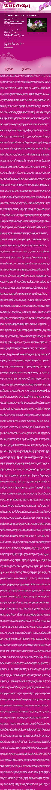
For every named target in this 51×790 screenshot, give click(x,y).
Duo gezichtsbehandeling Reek (20, 137)
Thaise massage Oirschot (18, 572)
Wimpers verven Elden (12, 693)
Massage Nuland (33, 403)
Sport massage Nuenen (46, 511)
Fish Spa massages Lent (25, 192)
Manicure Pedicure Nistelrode (43, 377)
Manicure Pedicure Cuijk (23, 360)
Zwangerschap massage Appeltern (37, 717)
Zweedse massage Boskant (20, 760)
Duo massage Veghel (37, 171)
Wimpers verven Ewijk (35, 693)
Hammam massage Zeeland (5, 282)
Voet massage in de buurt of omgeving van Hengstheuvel (19, 650)
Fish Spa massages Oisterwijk (28, 198)
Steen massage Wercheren (5, 549)
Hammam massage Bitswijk (20, 252)
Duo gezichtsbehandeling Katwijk (19, 125)
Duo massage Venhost (10, 172)
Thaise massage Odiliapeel (6, 572)
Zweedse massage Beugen (27, 759)
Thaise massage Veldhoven (3, 578)
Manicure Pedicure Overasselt (34, 379)
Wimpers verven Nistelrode (11, 706)
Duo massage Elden (40, 153)
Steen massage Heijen (47, 531)
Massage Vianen (46, 408)
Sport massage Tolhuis (4, 517)
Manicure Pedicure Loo (43, 373)
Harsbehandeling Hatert (19, 293)
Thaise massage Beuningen (8, 554)
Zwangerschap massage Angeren (28, 717)
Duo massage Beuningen (36, 149)
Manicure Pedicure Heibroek (28, 367)
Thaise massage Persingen (24, 573)
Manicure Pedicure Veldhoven (43, 384)
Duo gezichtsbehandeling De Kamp (23, 112)
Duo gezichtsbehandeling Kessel (36, 125)
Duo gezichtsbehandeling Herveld (11, 123)
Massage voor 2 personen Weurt (18, 450)
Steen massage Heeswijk (35, 531)
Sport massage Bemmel (25, 494)
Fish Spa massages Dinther (34, 180)
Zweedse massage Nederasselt (14, 777)
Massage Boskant (21, 391)
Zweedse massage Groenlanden (27, 766)
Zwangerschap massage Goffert (22, 728)
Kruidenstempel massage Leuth (11, 336)
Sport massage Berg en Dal (31, 494)
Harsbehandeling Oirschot (9, 305)
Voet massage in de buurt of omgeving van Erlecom (24, 640)
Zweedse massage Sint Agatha (12, 783)
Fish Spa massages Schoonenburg (14, 202)
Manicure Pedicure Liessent (22, 373)
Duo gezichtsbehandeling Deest (39, 112)
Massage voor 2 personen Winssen (4, 451)
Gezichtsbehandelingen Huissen (20, 227)
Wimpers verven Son (21, 711)
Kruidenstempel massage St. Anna (35, 348)
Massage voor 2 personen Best (39, 414)
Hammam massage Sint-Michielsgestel (21, 276)
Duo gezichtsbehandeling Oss (45, 135)
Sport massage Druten (46, 498)
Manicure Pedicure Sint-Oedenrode (9, 383)
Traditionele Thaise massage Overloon (21, 614)
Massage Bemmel (24, 390)
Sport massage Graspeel (45, 500)
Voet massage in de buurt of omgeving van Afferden (27, 626)
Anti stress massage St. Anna (15, 100)
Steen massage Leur (39, 536)
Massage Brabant (36, 391)
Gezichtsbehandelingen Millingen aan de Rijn (5, 233)
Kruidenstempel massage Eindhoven (43, 323)
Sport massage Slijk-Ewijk (32, 516)
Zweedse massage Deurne (40, 761)
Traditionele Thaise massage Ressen (45, 615)
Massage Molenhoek (26, 402)
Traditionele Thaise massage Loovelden (21, 607)
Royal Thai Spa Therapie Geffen (14, 463)
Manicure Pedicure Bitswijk (22, 359)
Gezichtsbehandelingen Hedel (20, 222)
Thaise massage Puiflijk (31, 573)
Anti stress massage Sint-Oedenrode (41, 99)
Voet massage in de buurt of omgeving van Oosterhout (44, 668)
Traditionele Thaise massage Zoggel (4, 626)
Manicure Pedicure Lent (46, 372)
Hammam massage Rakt (36, 274)
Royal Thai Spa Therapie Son (6, 486)
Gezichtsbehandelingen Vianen (4, 245)
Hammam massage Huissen (24, 264)
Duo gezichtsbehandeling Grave (29, 118)
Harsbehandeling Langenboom (18, 299)
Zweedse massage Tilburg (16, 784)
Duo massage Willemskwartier (31, 173)
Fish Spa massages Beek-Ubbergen (19, 177)
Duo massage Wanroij (2, 173)
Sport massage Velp (11, 518)
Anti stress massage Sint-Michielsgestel (32, 99)
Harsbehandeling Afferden (39, 282)
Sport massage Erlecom (25, 499)
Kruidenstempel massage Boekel (10, 319)
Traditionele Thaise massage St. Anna (5, 619)
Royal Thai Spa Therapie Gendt (39, 463)
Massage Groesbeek (46, 395)
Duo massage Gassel (22, 154)
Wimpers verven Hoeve (30, 699)
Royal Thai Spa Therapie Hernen (46, 468)
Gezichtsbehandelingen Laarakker (46, 228)
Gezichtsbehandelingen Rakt (3, 239)
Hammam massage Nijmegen (15, 270)
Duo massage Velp (5, 172)
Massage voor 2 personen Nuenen (44, 438)
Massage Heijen (47, 396)
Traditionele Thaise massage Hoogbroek (5, 602)
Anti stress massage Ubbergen (36, 100)
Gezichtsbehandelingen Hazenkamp (12, 222)
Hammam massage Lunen (32, 268)
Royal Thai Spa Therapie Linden (33, 474)
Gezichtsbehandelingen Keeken (36, 227)
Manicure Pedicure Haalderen (17, 366)
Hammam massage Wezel (12, 281)
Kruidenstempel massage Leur (4, 336)
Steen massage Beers (27, 523)
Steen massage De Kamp (33, 525)
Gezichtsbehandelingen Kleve (11, 228)
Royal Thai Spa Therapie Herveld (4, 469)
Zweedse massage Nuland (36, 778)
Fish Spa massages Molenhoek (10, 196)
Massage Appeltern (32, 389)
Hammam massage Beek (37, 250)
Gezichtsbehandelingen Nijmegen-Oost (34, 234)
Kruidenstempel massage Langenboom (38, 335)
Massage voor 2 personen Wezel (26, 450)
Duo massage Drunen (17, 153)
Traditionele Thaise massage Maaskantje (40, 607)
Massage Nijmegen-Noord (5, 403)
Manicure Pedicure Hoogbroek (3, 371)
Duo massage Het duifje (7, 159)
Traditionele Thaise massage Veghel (31, 620)
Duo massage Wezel (19, 173)
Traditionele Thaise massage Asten (20, 583)
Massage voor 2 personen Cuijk (36, 416)
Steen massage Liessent (8, 537)
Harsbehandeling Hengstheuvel (10, 295)
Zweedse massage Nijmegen (29, 777)
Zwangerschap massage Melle (30, 740)
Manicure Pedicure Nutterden (14, 378)
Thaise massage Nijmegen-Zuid (22, 571)
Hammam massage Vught (28, 280)
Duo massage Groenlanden (31, 155)
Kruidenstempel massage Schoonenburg (16, 347)
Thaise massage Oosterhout (37, 572)
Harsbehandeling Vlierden (43, 311)
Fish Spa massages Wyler (21, 208)
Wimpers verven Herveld (33, 698)
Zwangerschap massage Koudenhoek (12, 736)
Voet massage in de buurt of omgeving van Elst (11, 640)
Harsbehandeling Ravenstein (41, 306)
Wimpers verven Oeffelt (43, 706)
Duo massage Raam (41, 167)
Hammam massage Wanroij (41, 280)
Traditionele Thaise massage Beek (6, 584)
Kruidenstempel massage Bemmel (32, 317)
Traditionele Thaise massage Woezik (6, 625)
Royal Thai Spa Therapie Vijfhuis (38, 488)
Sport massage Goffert (32, 500)
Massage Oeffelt (47, 403)
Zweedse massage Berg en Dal (6, 759)
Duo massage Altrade (33, 147)
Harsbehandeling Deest (3, 288)
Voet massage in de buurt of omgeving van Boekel (16, 633)
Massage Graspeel (32, 395)
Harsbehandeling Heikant (29, 294)
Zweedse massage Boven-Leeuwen (28, 760)
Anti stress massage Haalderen (20, 82)
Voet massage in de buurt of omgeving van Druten (12, 639)
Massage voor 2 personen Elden (37, 420)
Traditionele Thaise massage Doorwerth (33, 590)
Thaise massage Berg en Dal (31, 553)
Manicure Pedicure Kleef (44, 371)
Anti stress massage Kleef (5, 88)
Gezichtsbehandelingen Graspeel (4, 221)
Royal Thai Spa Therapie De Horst (18, 458)
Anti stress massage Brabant (9, 76)
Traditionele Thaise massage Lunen (30, 607)
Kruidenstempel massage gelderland (20, 325)
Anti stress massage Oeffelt (6, 95)
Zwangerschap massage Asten (45, 717)
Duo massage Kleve (37, 160)
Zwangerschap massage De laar (6, 723)
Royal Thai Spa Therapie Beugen (24, 456)
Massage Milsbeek (21, 402)
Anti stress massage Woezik (9, 105)
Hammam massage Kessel (45, 264)
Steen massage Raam (20, 543)
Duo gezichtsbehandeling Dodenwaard (23, 113)
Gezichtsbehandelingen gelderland (4, 220)
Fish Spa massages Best (6, 178)
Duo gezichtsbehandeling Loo (14, 129)
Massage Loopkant (22, 401)
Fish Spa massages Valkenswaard (20, 204)
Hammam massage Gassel (33, 257)
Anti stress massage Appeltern (46, 71)
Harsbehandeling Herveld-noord (31, 295)
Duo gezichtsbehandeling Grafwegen (11, 118)
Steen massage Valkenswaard (20, 547)
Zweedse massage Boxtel (36, 760)
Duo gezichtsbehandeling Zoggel (16, 147)
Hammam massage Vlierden (14, 280)
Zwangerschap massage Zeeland (12, 755)
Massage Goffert (22, 395)
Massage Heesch (33, 396)
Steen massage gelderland (25, 529)
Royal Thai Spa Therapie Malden (9, 476)
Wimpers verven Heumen (16, 699)
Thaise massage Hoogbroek (11, 565)
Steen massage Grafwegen (5, 530)
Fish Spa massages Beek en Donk (10, 177)
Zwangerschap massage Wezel (11, 754)
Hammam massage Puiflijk (23, 274)
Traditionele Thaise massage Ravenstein (17, 615)
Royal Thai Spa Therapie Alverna (39, 452)
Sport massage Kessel (13, 506)
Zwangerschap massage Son (15, 749)
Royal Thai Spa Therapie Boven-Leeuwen (35, 457)
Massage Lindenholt (13, 401)
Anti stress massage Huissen (27, 87)
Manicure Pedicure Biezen (15, 359)
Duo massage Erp (7, 154)
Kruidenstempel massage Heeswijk (25, 329)
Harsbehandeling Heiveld (44, 294)
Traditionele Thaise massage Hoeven (44, 601)
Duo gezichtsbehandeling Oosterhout (29, 135)
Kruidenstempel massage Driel (9, 323)
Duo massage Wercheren (9, 173)
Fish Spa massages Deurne (27, 180)
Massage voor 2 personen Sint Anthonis (33, 444)
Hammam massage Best (41, 251)
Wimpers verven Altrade (30, 686)
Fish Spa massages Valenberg (12, 204)
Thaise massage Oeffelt (12, 572)
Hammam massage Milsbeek (32, 269)
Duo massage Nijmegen (7, 165)
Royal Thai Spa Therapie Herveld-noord (13, 469)
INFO (37, 12)
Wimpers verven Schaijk (18, 710)
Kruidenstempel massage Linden (37, 336)
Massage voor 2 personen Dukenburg (19, 420)
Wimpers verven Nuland (24, 706)
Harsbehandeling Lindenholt (11, 300)
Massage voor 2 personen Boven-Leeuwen (10, 416)
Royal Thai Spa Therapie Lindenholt (41, 474)
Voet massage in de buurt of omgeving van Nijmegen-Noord (35, 664)
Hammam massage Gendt (13, 258)
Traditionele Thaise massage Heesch (19, 597)
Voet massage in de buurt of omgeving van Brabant (17, 634)
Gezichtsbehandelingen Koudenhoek (19, 228)
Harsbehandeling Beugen (9, 286)
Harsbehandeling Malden (17, 301)
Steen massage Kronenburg (13, 536)
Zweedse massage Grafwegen (5, 766)
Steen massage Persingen (8, 543)
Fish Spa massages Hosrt (38, 190)
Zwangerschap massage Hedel (7, 730)
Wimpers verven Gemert (16, 694)
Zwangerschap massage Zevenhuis (20, 755)
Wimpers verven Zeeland (9, 716)
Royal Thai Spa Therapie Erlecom (24, 462)
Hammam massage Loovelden (25, 268)
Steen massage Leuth (44, 536)
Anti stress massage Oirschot (13, 95)
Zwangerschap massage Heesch (31, 730)
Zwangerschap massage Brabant (24, 722)
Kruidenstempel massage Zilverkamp (4, 355)
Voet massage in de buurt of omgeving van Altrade (40, 626)
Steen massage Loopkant (31, 537)
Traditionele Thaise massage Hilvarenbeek (25, 601)
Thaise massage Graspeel (14, 560)
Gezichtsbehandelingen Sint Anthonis (39, 240)
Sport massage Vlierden (40, 518)
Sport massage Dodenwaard (7, 498)
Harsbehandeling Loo (18, 300)
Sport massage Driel (35, 498)
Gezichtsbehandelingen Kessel (43, 227)
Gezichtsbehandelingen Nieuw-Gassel (41, 233)
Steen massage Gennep (43, 529)
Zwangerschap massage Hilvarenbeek (21, 734)
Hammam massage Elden (43, 256)
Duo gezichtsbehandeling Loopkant (22, 129)
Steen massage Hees (23, 531)
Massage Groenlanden (41, 395)
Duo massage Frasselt (17, 154)
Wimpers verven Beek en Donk (41, 687)
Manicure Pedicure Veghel (37, 384)
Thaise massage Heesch (34, 561)
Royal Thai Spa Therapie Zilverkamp (20, 492)
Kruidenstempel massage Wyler (27, 354)
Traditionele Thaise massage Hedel (42, 596)
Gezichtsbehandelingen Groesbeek (29, 221)
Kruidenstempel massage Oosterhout (20, 343)
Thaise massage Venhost (22, 578)
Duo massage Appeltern (5, 148)
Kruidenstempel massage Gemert (30, 325)
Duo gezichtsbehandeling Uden (28, 141)
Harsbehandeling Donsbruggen (44, 288)
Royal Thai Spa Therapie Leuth (8, 474)
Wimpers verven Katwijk (11, 700)
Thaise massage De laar (36, 555)
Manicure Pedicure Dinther (21, 361)
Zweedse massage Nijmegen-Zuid (14, 778)
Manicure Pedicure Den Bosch (7, 361)
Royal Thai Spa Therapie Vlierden (47, 488)
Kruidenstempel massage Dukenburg (33, 323)
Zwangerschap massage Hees (23, 730)
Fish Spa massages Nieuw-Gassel (26, 196)
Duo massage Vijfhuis (26, 172)
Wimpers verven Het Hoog (3, 699)
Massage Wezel (34, 409)
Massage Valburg (4, 408)
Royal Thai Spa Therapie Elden (9, 462)
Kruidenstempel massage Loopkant (12, 337)
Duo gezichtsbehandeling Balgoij (20, 107)
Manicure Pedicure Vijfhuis (34, 385)
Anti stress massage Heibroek (34, 83)
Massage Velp (33, 408)
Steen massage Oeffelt (46, 541)
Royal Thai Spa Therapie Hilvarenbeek (7, 470)
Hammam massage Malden (3, 269)
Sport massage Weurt (25, 519)
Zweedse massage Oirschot (15, 779)
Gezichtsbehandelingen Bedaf (37, 210)
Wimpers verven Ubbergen (45, 711)
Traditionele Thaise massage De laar (6, 589)
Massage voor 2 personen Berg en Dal (21, 414)
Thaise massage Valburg (26, 577)
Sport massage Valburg (22, 517)
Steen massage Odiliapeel (40, 541)
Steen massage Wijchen (23, 549)
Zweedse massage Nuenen (29, 778)
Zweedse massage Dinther (46, 761)
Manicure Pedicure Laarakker (31, 372)
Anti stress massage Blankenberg (21, 75)
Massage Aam (6, 389)
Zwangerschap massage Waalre (30, 753)
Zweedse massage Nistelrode (22, 778)
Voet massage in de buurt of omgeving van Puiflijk (32, 670)
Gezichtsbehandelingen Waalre (42, 245)
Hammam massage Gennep (19, 258)
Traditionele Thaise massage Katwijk (32, 602)
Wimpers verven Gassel (47, 693)
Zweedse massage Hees (35, 767)
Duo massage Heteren (18, 159)
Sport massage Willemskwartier (43, 519)
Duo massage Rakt (46, 167)
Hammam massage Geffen (40, 257)
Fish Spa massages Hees (29, 186)
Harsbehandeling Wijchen (42, 312)
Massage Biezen (2, 391)
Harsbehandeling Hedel (32, 293)
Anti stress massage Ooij (28, 95)
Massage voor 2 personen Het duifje (12, 428)
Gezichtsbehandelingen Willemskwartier (44, 246)
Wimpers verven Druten (44, 692)
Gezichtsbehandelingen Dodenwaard (12, 216)
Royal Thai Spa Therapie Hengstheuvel (37, 468)
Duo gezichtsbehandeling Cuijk (6, 112)
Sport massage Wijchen (36, 519)
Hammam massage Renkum (7, 275)
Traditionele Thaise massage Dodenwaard (13, 590)
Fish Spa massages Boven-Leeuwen (13, 179)
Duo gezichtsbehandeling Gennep (45, 117)
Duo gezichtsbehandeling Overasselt (12, 136)
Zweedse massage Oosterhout (35, 779)
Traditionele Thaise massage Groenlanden (33, 595)
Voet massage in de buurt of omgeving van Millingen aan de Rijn (39, 662)
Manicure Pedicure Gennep (16, 365)
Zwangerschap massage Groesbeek (15, 729)
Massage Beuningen (47, 390)
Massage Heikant (2, 397)
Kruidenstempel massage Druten (25, 323)
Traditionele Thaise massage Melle (18, 608)
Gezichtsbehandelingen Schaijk (12, 240)
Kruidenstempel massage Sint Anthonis (35, 347)
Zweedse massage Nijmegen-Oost (6, 778)
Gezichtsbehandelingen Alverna (31, 209)
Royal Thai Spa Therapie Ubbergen (39, 486)
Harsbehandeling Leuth (36, 299)
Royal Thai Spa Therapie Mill (24, 476)
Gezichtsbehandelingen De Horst (6, 215)
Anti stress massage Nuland (33, 94)
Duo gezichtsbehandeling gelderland (19, 117)
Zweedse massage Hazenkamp (14, 767)
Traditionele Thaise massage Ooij (16, 613)
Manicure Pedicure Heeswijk (21, 367)
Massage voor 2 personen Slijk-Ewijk (15, 445)
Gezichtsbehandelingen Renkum (27, 239)
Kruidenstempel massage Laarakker (28, 335)
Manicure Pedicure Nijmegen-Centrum (9, 377)
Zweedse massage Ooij (29, 779)
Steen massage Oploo (26, 542)
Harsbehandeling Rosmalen (24, 307)
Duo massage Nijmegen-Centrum (14, 165)
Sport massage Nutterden (7, 512)
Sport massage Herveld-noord (33, 504)
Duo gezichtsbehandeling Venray (4, 143)
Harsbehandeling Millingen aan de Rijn (36, 301)
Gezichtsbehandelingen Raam (45, 238)
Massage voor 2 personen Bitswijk (24, 415)
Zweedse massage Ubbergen (29, 784)
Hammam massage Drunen (14, 256)
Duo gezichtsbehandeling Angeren (45, 106)
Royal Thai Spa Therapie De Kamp (27, 458)
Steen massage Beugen (8, 524)
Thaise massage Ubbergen (13, 577)
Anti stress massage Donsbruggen (40, 77)
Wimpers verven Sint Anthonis (40, 710)
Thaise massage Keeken (36, 565)
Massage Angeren (28, 389)
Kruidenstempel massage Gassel (4, 325)
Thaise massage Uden (20, 577)
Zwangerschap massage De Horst (40, 722)
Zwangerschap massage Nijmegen (42, 741)
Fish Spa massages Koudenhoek (35, 191)
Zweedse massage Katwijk (3, 772)
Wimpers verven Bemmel (13, 688)
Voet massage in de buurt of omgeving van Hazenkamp (14, 646)
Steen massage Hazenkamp (5, 531)
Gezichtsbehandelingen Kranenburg (28, 228)
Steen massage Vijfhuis (19, 548)
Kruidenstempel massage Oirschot (43, 342)
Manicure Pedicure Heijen (35, 367)
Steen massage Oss (31, 542)
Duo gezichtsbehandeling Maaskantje (11, 130)
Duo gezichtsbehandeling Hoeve (24, 124)
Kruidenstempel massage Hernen (47, 330)
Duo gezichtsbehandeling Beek (43, 107)
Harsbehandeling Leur (30, 299)
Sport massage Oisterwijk (32, 512)
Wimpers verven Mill (26, 704)
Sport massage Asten (26, 493)
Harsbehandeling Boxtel (14, 287)
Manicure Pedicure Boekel (36, 359)
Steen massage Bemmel (34, 523)
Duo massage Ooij (39, 166)
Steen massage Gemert (31, 529)
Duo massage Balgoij (16, 148)
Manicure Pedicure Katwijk (24, 371)
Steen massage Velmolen (40, 547)
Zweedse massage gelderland (21, 765)
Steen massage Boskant (46, 524)
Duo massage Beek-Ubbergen (45, 148)
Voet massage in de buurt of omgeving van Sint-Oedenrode (15, 675)
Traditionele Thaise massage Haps (14, 596)
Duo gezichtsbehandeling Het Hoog (38, 123)
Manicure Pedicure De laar (43, 360)
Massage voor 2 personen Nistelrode (35, 438)
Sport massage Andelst (9, 493)
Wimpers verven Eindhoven (6, 693)
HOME (6, 12)
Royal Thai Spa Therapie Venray (22, 488)
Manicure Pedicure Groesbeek (9, 366)
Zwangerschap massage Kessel (39, 735)
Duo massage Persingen (30, 167)
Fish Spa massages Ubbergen (41, 203)
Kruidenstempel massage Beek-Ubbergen (15, 317)
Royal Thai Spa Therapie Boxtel (44, 457)
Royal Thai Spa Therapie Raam (23, 482)
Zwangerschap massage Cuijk (32, 722)
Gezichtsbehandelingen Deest (29, 215)
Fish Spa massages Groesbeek (29, 185)
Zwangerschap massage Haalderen (24, 729)
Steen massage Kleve (42, 535)
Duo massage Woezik (44, 173)
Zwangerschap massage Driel (34, 724)
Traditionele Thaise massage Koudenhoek (28, 603)
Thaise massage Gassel (13, 559)
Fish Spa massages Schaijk (6, 202)
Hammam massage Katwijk (31, 264)
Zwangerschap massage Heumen (12, 734)
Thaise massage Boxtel (5, 555)
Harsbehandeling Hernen (18, 295)
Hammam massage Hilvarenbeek (39, 263)
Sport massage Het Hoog (47, 504)
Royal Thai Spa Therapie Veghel (31, 487)
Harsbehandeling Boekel (42, 286)
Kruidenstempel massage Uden (21, 349)
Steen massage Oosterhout (19, 542)
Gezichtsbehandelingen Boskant (15, 214)
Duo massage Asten (10, 148)
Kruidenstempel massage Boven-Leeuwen (27, 319)
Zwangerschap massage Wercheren (46, 753)
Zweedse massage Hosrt (39, 771)
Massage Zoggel (28, 410)
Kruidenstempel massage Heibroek (34, 329)
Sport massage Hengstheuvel (14, 504)
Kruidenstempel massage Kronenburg (19, 335)
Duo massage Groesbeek (37, 155)
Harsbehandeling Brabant (20, 287)
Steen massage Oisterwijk (8, 542)
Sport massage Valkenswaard (35, 517)
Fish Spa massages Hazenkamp (8, 186)
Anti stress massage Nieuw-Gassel (15, 93)
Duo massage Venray (15, 172)
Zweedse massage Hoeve (18, 771)
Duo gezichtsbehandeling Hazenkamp (32, 119)
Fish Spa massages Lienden (44, 192)
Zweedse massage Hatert (7, 767)
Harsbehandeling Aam (33, 282)
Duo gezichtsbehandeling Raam (46, 136)
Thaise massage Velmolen (10, 578)
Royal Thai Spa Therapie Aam (15, 452)
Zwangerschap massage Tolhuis (39, 749)
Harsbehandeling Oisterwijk (16, 305)
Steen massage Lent (33, 536)
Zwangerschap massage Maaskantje (4, 740)
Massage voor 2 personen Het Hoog (21, 428)
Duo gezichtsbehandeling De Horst (14, 112)
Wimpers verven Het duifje (47, 698)
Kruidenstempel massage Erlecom (19, 324)
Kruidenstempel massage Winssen (10, 354)
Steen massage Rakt (25, 543)
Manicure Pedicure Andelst (47, 355)
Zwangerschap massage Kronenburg (30, 736)
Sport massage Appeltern (21, 493)
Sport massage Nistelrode (40, 511)
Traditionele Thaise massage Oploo (34, 613)
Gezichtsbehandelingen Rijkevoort (43, 239)
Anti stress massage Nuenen (26, 94)
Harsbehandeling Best (2, 286)
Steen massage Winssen (37, 549)
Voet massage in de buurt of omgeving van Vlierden (6, 681)
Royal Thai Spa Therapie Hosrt (41, 470)
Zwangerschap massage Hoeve (30, 734)
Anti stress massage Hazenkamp (42, 82)
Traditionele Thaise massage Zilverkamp (44, 625)
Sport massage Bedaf (43, 493)
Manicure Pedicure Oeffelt (29, 378)
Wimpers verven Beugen (39, 688)
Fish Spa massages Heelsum (22, 186)
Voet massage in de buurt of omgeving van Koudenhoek (8, 656)
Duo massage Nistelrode (43, 165)
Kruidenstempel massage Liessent (28, 336)
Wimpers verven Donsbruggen (18, 692)
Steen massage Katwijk (20, 535)
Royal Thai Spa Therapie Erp (32, 462)
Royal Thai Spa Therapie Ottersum (30, 481)
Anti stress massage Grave (47, 81)
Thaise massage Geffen (19, 559)
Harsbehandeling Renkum (5, 307)
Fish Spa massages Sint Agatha (22, 202)
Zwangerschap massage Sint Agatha (16, 748)
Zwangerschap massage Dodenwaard (8, 724)
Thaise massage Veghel (46, 577)
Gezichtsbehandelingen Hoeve (39, 226)
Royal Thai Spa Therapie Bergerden (7, 456)
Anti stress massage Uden (43, 100)
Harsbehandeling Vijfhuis (37, 311)
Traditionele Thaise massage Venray (27, 621)
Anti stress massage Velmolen (39, 101)
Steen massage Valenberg (13, 547)
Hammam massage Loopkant (9, 268)
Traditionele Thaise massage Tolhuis (24, 619)
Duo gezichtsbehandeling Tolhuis (11, 141)
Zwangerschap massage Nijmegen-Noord (12, 742)
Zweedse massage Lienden (42, 773)
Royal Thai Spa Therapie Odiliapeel (15, 480)
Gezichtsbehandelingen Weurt (20, 246)
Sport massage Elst (19, 499)
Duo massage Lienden (40, 161)
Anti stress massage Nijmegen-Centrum (32, 93)
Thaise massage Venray (28, 578)
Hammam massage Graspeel (41, 258)
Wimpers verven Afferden (24, 686)
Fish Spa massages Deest (12, 180)
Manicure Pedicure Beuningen (8, 359)
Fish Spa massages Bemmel (34, 177)
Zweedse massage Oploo (42, 779)
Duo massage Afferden (28, 147)
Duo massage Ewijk (11, 154)
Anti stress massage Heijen (41, 83)
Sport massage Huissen (46, 505)
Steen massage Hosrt (8, 535)
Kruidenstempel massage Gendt (38, 325)
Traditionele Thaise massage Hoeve (35, 601)
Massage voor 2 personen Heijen (28, 426)
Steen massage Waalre (42, 548)
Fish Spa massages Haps (44, 185)
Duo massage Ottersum (12, 167)
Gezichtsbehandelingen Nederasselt (32, 233)
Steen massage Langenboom (27, 536)
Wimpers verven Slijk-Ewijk (15, 711)
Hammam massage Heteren (24, 263)
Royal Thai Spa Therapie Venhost (14, 488)
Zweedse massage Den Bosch (32, 761)
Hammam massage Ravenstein (43, 274)
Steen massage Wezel (17, 549)
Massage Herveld (33, 397)
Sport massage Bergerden (38, 494)
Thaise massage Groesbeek (34, 560)
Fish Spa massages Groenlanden (21, 185)
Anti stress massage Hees (12, 83)
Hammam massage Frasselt (26, 257)
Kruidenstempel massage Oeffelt (35, 342)
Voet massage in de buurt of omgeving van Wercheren (18, 682)
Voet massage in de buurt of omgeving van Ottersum (30, 669)
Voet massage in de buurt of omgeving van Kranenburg (22, 656)
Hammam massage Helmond (22, 262)
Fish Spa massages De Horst (41, 179)
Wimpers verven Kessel (23, 700)
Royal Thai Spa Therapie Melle (17, 476)
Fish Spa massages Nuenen (35, 197)
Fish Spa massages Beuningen (20, 178)
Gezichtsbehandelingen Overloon (21, 238)
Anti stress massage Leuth (22, 89)
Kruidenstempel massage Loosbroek (20, 337)
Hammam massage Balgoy (24, 250)
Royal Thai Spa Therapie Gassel (6, 463)
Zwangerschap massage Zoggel (38, 755)
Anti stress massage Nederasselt (7, 93)
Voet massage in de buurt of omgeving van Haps (39, 645)
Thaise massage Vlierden (47, 578)
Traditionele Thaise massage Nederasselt (17, 609)
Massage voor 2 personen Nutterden (13, 439)
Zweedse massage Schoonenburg (4, 783)
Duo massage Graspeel (19, 155)
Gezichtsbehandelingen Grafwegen (44, 220)
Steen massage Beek (6, 523)
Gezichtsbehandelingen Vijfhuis (11, 245)
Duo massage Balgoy (21, 148)
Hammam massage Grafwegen (34, 258)
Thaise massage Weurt (34, 579)
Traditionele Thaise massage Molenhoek (7, 609)
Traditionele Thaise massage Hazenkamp (32, 596)
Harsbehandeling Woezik (14, 313)
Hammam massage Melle (10, 269)
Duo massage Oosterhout (45, 166)
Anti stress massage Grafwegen (32, 81)
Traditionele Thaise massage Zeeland (24, 625)
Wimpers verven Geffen (3, 694)
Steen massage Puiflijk (14, 543)
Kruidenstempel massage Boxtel (37, 319)
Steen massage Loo (25, 537)
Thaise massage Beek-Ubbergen (12, 553)
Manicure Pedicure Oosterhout (7, 379)
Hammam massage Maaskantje (39, 268)
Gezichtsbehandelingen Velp (28, 244)
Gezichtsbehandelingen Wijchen (36, 246)
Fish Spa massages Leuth (37, 192)
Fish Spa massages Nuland (42, 197)
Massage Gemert (9, 395)
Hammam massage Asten (11, 250)
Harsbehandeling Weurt (30, 312)
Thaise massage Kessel (42, 565)
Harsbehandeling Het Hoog (45, 295)
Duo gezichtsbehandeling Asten (11, 107)
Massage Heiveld (14, 397)
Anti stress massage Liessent (36, 89)
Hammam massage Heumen (31, 263)
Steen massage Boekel (40, 524)
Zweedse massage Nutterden (43, 778)
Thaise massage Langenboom (39, 566)
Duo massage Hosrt (5, 160)
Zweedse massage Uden (37, 784)
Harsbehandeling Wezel (36, 312)
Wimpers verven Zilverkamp (22, 716)
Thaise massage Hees (28, 561)
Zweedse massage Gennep (42, 765)
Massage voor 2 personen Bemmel (12, 414)
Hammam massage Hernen (38, 262)
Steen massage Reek (37, 543)
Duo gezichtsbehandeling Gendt (36, 117)
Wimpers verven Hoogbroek (42, 699)
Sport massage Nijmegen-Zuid (33, 511)
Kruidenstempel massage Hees (8, 329)
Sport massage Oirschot (26, 512)
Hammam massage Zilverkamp (20, 282)
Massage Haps (7, 396)
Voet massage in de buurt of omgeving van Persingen (19, 670)
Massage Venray (41, 408)
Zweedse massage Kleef (23, 772)
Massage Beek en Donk (8, 390)
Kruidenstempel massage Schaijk (7, 347)
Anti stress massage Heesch (19, 83)
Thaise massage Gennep (44, 559)
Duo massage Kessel (27, 160)
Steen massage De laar (39, 525)
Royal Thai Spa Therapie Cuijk (10, 458)
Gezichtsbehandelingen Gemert (12, 220)
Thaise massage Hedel (16, 561)
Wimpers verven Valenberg (15, 712)
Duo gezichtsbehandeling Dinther (14, 113)
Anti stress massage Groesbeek (12, 82)
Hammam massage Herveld (45, 262)
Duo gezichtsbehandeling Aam (3, 106)
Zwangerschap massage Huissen (15, 735)
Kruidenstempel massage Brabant (45, 319)
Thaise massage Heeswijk (40, 561)
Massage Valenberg (8, 408)
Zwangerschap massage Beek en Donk (36, 718)
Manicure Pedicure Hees (8, 367)
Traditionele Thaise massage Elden (39, 591)
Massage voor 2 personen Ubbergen (6, 446)
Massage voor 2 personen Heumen (38, 428)
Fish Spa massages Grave (13, 185)
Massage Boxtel (32, 391)
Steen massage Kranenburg (6, 536)
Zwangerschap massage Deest (14, 723)
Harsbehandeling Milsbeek (44, 301)
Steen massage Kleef (37, 535)
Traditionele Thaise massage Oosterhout (25, 613)
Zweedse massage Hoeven (25, 771)
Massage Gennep (18, 395)
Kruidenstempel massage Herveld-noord (13, 331)
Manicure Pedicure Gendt (10, 365)
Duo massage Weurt (14, 173)
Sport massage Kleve (23, 506)
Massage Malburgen (46, 401)
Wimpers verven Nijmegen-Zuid (4, 706)
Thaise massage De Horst (23, 555)
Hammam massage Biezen (13, 252)
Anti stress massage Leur (15, 89)
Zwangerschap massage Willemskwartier (29, 754)
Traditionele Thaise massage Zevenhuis (34, 625)
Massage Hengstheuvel (24, 397)
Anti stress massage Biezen (6, 75)
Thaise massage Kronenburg (25, 566)
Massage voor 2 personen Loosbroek (13, 434)
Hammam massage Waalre (34, 280)
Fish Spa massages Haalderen (37, 185)
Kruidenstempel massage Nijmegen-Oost (23, 341)
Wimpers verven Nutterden (30, 706)
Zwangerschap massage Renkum (15, 747)
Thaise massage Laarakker (32, 566)
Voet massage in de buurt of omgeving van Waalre (43, 681)
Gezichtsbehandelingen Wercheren (12, 246)
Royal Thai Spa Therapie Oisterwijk (40, 480)
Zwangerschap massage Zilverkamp (29, 755)
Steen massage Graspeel (12, 530)
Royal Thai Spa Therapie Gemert (31, 463)
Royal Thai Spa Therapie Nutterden (6, 480)
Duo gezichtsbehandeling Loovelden (40, 129)
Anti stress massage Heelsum (5, 83)
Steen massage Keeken (26, 535)
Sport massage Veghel (42, 517)
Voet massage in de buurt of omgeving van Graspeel (25, 644)
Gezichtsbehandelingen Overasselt (12, 238)
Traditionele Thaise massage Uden (42, 619)
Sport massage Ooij (37, 512)
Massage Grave (36, 395)
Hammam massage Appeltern (3, 250)
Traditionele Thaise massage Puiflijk (40, 614)
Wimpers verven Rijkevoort (5, 710)
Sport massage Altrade (47, 492)
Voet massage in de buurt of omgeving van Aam (15, 626)
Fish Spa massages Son (14, 203)
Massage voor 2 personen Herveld (43, 427)
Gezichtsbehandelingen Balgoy (29, 210)
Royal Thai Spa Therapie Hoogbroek (32, 470)
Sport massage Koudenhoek (30, 506)
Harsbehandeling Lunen (44, 300)
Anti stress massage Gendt (10, 81)
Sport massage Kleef (18, 506)
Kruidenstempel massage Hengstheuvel (37, 330)
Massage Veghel (19, 408)
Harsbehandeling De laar (45, 287)
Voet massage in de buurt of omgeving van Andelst (14, 627)
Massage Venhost (37, 408)
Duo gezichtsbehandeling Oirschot (4, 135)
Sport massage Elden (14, 499)
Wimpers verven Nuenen (18, 706)
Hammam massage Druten (21, 256)
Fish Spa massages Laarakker (9, 192)
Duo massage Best (25, 149)
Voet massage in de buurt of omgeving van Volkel (19, 681)
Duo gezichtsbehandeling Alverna (28, 106)
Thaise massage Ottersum (4, 573)
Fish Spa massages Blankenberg (42, 178)
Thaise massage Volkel (3, 579)
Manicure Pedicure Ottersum (26, 379)
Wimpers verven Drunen (38, 692)
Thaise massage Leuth (6, 567)
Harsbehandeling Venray (25, 311)
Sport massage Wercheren (19, 519)
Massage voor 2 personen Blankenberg (33, 415)
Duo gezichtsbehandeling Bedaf (36, 107)
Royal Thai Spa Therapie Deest (43, 458)
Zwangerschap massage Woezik (46, 754)
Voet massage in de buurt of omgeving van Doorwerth (23, 638)
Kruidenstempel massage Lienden (20, 336)
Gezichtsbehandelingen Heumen (22, 226)
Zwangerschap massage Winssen (38, 754)
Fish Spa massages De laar (6, 180)
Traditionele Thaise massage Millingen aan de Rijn (37, 608)
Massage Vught (12, 409)
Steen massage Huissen (14, 535)
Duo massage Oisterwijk (34, 166)
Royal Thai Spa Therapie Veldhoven (39, 487)
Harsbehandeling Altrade (46, 282)
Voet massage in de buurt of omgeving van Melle (13, 662)
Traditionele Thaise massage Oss (43, 613)
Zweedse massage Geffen (14, 765)
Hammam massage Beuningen (6, 252)
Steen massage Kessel (31, 535)
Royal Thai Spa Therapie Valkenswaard (22, 487)
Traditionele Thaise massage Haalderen (5, 596)
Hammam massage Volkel (21, 280)
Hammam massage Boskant (42, 252)
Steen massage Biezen (21, 524)
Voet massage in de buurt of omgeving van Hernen (32, 650)
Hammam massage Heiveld (15, 262)
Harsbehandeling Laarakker (10, 299)
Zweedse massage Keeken (10, 772)
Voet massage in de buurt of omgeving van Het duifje (20, 651)
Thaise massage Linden (25, 567)
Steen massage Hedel (11, 531)
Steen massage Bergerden (47, 523)
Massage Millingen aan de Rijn (15, 402)
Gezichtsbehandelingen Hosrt (12, 227)
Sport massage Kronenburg (44, 506)
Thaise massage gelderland (25, 559)
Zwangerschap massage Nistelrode (41, 742)
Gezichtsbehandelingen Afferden (16, 209)
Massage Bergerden (34, 390)
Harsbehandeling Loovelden (38, 300)
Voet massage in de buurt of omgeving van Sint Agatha (23, 674)
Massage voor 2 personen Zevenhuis (38, 451)
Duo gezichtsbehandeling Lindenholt (6, 129)
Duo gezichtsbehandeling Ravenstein (12, 137)
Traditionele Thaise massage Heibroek (38, 597)
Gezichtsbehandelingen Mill (43, 232)
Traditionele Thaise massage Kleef (10, 603)
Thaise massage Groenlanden (27, 560)
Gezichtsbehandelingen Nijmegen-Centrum (13, 234)
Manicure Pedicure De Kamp (36, 360)
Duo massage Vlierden (32, 172)
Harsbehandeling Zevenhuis (32, 313)
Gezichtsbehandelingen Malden (29, 232)
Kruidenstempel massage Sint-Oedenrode (9, 348)
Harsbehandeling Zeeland (26, 313)
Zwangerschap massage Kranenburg (21, 736)
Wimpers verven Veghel (29, 712)
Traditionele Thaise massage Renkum (35, 615)
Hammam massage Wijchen (19, 281)
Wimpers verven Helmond (13, 698)
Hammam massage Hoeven (3, 264)
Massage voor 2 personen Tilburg (40, 445)
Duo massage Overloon (24, 167)
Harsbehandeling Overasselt (3, 306)
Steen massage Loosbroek (38, 537)
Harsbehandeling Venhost (18, 311)
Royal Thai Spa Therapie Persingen (7, 482)
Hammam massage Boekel (35, 252)
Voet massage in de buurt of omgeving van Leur (38, 657)
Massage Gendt (13, 395)
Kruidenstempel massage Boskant (18, 319)
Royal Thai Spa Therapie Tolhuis (30, 486)
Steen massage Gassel (13, 529)
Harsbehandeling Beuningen (15, 286)
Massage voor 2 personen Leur (45, 432)
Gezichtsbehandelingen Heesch (43, 222)
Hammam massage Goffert (26, 258)
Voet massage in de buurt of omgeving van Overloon (6, 670)
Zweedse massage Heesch (41, 767)
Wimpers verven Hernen (27, 698)
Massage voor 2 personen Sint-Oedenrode (5, 445)
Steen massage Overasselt (43, 542)
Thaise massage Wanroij (21, 579)
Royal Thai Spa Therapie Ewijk (39, 462)
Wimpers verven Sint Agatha (33, 710)
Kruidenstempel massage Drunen (17, 323)
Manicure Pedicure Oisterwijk (42, 378)
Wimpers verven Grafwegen (40, 694)
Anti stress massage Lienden (28, 89)
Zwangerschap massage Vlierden (6, 753)
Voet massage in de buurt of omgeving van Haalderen (26, 645)
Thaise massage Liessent (19, 567)
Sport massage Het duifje (40, 504)
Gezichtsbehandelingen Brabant (41, 214)
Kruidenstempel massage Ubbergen (12, 349)
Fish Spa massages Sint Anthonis (30, 202)
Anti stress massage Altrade (17, 71)
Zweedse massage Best (20, 759)
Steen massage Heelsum (17, 531)
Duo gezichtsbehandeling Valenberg (44, 141)
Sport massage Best (44, 494)
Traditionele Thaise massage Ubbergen (33, 619)
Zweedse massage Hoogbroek (32, 771)
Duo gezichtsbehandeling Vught (45, 143)
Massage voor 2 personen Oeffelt (31, 439)
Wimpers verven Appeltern (5, 687)
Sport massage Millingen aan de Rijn (16, 510)
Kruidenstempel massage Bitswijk (43, 318)
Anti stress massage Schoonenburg (6, 99)
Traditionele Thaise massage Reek (27, 615)
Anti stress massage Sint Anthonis (23, 99)
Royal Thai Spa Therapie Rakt (30, 482)
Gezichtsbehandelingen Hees (35, 222)
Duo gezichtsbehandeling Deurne (6, 113)
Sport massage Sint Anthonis (8, 516)
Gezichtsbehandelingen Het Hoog (6, 226)
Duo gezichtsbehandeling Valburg (36, 141)
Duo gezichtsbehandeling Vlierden (29, 143)
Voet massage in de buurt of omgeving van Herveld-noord (7, 651)
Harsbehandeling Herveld (24, 295)
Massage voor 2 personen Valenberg (32, 446)
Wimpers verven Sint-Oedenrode (8, 711)
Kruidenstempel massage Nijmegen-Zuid (33, 341)
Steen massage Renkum (43, 543)
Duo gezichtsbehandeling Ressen (37, 137)
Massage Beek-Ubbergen (15, 390)
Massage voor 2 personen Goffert (39, 422)
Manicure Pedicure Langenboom (39, 372)
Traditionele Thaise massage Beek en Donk (15, 584)
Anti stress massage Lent (9, 89)
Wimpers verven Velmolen (42, 712)
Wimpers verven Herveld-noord (40, 698)
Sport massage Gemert (15, 500)
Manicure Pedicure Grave (44, 365)
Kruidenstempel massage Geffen (12, 325)
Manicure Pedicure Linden (29, 373)
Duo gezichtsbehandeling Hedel (41, 119)
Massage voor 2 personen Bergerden (30, 414)
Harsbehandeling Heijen (23, 294)
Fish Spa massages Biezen (27, 178)
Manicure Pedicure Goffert (23, 365)
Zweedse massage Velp (38, 785)
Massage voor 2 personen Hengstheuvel (26, 427)
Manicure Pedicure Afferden (27, 355)
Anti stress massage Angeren (38, 71)
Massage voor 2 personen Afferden (42, 410)
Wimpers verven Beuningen (45, 688)
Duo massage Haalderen (44, 155)
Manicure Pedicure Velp (8, 385)
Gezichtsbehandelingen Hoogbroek (4, 227)
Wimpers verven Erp (29, 693)
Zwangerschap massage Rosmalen (40, 747)
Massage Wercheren (25, 409)
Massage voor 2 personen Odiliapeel (22, 439)
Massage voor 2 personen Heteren (30, 428)
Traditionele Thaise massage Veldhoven (40, 620)
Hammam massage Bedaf (30, 250)
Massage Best (39, 390)
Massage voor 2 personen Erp (12, 421)
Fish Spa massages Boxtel (21, 179)
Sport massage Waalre (7, 519)
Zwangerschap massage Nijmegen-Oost (22, 742)
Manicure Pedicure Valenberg (21, 384)
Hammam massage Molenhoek (40, 269)
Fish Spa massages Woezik (14, 208)
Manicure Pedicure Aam (20, 355)
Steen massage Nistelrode (15, 541)
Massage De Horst (44, 391)
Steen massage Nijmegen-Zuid (7, 541)
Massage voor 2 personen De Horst (44, 416)
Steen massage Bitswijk (27, 524)
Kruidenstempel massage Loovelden (29, 337)
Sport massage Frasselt (41, 499)
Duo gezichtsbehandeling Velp (38, 142)
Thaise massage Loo (37, 567)
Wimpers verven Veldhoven (35, 712)
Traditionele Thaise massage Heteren (6, 601)
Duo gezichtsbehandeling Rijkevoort (46, 137)
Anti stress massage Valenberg (8, 101)
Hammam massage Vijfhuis (7, 280)
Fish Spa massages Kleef (21, 191)
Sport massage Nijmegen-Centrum (9, 511)
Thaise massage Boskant (40, 554)
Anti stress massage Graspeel (39, 81)
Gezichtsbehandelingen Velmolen (20, 244)
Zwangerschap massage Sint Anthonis (25, 748)
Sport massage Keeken (7, 506)
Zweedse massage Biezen (41, 759)
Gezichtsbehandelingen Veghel (4, 244)
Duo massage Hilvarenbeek (30, 159)
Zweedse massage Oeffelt (8, 779)
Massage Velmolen (28, 408)
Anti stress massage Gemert (3, 81)
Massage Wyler (9, 410)
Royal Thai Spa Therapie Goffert (6, 464)
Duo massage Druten (22, 153)
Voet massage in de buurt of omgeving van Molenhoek (16, 663)
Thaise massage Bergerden (39, 553)
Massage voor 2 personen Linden (29, 433)
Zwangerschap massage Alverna (12, 717)
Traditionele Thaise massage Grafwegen (5, 595)
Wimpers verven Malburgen (8, 704)
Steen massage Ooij (13, 542)
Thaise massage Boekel (34, 554)
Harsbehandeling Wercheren (23, 312)
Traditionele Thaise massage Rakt (8, 615)
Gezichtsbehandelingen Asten (14, 210)
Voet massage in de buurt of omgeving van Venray (19, 680)
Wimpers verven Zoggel (29, 716)
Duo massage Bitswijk (47, 149)
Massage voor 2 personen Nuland (4, 439)
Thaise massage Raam (37, 573)
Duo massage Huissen (11, 160)
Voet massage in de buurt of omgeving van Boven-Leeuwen (42, 633)
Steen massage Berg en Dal (40, 523)
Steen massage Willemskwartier (30, 549)
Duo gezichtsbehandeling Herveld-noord (20, 123)
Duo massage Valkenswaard (30, 171)
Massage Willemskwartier (44, 409)
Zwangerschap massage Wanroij (38, 753)
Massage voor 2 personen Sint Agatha (23, 444)
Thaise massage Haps (48, 560)
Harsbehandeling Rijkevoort (17, 307)
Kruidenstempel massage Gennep (46, 325)
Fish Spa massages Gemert (20, 184)
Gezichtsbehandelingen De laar (22, 215)
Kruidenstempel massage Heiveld (20, 330)
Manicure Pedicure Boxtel (10, 360)
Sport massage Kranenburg (37, 506)
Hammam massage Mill (16, 269)
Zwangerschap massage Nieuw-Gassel (33, 741)
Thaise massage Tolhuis (7, 577)
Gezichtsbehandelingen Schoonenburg (21, 240)
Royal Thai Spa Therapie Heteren (40, 469)
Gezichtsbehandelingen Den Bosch (37, 215)
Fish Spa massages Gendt (26, 184)
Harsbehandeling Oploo (35, 305)
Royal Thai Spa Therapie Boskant (26, 457)
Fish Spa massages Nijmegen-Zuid (20, 197)
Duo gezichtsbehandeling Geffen (11, 117)
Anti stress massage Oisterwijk (20, 95)
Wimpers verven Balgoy (23, 687)
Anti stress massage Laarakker (43, 88)
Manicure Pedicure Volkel (48, 385)
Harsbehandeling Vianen (31, 311)
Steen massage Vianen (13, 548)
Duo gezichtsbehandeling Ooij (21, 135)
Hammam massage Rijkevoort (21, 275)
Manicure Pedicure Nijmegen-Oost (27, 377)
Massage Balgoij (41, 389)
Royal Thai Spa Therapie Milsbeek (44, 476)
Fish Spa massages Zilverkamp (43, 208)
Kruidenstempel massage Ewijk (35, 324)
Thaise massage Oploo (44, 572)
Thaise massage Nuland (43, 571)
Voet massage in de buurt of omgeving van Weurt (31, 682)
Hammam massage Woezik (42, 281)
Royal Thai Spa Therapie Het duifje (22, 469)
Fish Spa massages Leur (31, 192)
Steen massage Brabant (15, 525)
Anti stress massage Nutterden (41, 94)
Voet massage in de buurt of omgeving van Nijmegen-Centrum (20, 664)
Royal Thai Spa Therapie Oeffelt (23, 480)
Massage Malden (2, 402)
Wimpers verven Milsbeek (41, 704)
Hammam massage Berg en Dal (26, 251)
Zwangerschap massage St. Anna (23, 749)
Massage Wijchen (39, 409)
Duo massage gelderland (34, 154)
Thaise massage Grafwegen (7, 560)
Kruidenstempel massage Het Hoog (31, 331)
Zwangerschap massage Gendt (6, 728)
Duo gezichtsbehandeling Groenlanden (37, 118)
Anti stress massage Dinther (15, 77)
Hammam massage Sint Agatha (4, 276)
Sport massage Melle (4, 510)
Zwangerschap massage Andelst (20, 717)
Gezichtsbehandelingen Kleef (3, 228)
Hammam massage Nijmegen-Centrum (24, 270)
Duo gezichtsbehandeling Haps (16, 119)
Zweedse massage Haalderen (42, 766)
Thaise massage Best (45, 553)
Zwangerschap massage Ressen (23, 747)
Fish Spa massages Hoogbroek (31, 190)
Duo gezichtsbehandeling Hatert (23, 119)
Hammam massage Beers (12, 251)
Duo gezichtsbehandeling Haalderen (7, 119)
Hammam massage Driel (8, 256)
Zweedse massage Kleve (29, 772)
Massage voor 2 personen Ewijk (20, 421)
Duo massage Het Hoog (13, 159)
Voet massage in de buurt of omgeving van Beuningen (15, 632)
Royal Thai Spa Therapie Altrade (31, 452)
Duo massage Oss (6, 167)
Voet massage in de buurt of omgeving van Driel (36, 638)
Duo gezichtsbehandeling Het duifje (30, 123)
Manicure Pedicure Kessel (37, 371)
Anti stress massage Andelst (31, 71)
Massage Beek (3, 390)
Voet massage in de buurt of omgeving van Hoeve (35, 652)
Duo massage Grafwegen (13, 155)
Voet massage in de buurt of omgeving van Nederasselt (29, 663)
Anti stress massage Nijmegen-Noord (41, 93)
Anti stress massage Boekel (28, 75)
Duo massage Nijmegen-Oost (29, 165)
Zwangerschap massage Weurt (4, 754)
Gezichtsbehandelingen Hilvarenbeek (30, 226)
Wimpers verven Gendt (22, 694)
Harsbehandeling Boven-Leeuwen (6, 287)
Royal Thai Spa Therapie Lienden (17, 474)
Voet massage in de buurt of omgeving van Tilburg (18, 676)
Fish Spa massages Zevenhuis (35, 208)
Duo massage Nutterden (11, 166)
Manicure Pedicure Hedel (44, 366)
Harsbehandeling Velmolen (6, 311)
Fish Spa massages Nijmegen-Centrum (43, 196)
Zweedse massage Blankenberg (6, 760)
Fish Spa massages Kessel (15, 191)
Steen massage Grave (18, 530)
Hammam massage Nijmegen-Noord (33, 270)
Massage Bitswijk (6, 391)
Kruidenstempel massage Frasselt (43, 324)
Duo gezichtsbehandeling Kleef (43, 125)
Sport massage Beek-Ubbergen (13, 494)
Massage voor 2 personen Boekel (42, 415)
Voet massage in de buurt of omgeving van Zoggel (9, 686)
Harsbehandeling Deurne (16, 288)
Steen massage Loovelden (44, 537)
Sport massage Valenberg (28, 517)
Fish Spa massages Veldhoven (35, 204)
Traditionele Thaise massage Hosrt (14, 602)
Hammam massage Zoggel (27, 282)
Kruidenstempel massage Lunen (38, 337)
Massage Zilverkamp (22, 410)
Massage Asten (37, 389)
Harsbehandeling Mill (29, 301)
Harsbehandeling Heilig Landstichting (36, 294)
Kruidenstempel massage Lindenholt (45, 336)
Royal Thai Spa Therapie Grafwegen (14, 464)
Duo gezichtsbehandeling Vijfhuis (20, 143)
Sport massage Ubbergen (11, 517)
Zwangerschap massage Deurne (31, 723)
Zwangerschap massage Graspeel (39, 728)
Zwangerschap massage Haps (32, 729)
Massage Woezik (4, 410)
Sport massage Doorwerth (29, 498)
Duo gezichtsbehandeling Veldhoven (21, 142)
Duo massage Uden (13, 171)
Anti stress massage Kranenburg (27, 88)
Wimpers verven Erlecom (24, 693)
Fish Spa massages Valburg (5, 204)
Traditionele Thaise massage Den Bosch (24, 589)
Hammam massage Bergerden (34, 251)
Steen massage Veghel (27, 547)
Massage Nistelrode (23, 403)
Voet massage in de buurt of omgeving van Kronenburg (35, 656)
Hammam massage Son (45, 276)
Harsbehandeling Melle (23, 301)
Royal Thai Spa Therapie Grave (32, 464)
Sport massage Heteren (3, 505)
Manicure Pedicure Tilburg (37, 383)
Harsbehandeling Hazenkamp (25, 293)
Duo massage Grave (24, 155)
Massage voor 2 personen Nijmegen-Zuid (26, 438)
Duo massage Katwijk (16, 160)
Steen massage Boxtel (9, 525)
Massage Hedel (20, 396)
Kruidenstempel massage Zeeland (35, 354)
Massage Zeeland (13, 410)
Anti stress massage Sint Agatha (15, 99)
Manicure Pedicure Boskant (43, 359)
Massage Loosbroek (26, 401)
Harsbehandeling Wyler (20, 313)
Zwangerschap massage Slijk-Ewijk (7, 749)
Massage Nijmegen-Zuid (18, 403)
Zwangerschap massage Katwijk (23, 735)
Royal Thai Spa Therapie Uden (47, 486)
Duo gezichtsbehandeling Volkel (37, 143)
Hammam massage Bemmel (19, 251)
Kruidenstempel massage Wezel (34, 353)
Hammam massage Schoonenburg (44, 275)
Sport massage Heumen (9, 505)
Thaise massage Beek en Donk (4, 553)
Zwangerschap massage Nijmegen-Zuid (32, 742)
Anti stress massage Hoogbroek (13, 87)
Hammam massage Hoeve (46, 263)
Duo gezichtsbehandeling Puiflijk (38, 136)
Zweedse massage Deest (26, 761)
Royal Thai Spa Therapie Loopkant (8, 475)
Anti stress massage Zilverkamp (39, 105)
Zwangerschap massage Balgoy (12, 718)
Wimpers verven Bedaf (29, 687)
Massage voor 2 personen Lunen (31, 434)
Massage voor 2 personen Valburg (23, 446)
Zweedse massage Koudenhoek (36, 772)
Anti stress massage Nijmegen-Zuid (10, 94)
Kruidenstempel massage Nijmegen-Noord (12, 341)
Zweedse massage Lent (24, 773)
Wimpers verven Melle (20, 704)
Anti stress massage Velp (46, 101)
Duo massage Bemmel (7, 149)
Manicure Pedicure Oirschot (35, 378)
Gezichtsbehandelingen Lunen (3, 232)
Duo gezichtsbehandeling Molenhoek (23, 131)
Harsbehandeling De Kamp (38, 287)
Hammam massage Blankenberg (28, 252)
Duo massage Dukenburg (29, 153)
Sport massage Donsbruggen (22, 498)
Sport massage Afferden (41, 492)
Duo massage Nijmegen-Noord (22, 165)
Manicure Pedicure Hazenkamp (37, 366)
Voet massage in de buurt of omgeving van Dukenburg (24, 639)
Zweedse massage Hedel (21, 767)
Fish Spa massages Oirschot (20, 198)
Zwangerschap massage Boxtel (16, 722)
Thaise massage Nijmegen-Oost (15, 571)
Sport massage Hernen (21, 504)
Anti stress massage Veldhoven (32, 101)
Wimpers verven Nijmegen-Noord (37, 705)
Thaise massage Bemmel (25, 553)
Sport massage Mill (9, 510)
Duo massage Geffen (27, 154)
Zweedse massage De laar (19, 761)
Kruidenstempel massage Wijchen (42, 353)
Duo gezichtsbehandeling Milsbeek (15, 131)
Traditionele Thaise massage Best (24, 585)
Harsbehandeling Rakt (35, 306)
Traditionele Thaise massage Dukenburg (20, 591)
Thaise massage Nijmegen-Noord (6, 571)
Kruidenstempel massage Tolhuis (4, 349)
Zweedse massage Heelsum (28, 767)
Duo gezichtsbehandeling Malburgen (20, 130)
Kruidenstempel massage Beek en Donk (5, 317)
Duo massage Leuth (34, 161)
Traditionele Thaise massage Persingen (31, 614)
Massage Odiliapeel (42, 403)
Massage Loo (17, 401)
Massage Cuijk (40, 391)
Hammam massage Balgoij (17, 250)
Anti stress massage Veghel (24, 101)
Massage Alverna (19, 389)
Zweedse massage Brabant (42, 760)
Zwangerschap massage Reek (6, 747)
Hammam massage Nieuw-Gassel (7, 270)
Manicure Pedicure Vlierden (41, 385)
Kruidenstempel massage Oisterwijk (4, 343)
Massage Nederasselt (32, 402)
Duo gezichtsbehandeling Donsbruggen (42, 113)
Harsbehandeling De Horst (32, 287)
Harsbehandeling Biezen (22, 286)
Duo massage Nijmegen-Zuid (36, 165)
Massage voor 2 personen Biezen (16, 415)
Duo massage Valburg (18, 171)
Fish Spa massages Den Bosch (20, 180)
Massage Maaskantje (41, 401)
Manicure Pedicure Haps (24, 366)
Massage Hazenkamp (15, 396)
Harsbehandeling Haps (13, 293)
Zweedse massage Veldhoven (23, 785)
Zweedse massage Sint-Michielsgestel (29, 783)
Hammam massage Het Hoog (17, 263)
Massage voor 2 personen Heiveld (8, 427)
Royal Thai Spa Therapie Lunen (34, 475)
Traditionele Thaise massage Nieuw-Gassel (28, 609)
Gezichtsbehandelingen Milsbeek (15, 233)
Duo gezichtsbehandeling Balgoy (28, 107)
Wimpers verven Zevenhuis (15, 716)
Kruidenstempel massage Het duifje (22, 331)
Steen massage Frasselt (7, 529)
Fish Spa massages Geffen (5, 184)
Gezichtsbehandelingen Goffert (36, 220)
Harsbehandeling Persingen (17, 306)
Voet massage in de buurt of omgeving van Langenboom (13, 657)
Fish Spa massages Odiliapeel (6, 198)
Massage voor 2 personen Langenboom (29, 432)
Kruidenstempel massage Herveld (4, 331)
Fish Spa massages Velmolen (42, 204)
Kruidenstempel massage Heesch (17, 329)
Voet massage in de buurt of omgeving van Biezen (28, 632)
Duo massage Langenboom (19, 161)
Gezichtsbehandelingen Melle (36, 232)
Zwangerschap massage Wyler (4, 755)
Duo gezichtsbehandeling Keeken (27, 125)
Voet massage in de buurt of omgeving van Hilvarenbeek (22, 652)
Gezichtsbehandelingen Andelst (39, 209)
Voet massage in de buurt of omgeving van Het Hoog (33, 651)
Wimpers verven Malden (15, 704)
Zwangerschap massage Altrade (4, 717)
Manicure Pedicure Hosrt (11, 371)
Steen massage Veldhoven (33, 547)
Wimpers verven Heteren (10, 699)
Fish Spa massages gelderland (12, 184)
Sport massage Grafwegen (38, 500)
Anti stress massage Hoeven (5, 87)
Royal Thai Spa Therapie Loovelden (25, 475)
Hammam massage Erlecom (7, 257)
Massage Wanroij (21, 409)
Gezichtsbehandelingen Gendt (20, 220)
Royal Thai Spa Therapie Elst (16, 462)
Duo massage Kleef (32, 160)
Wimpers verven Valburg (9, 712)
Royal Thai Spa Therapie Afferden (23, 452)
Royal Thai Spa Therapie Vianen (30, 488)
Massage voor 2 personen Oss (31, 440)
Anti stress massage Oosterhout (35, 95)
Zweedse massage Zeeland (9, 789)
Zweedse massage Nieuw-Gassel (22, 777)
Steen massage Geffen (18, 529)
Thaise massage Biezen (14, 554)
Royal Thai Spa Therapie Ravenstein (39, 482)
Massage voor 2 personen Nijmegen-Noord (5, 438)
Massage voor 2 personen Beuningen (6, 415)
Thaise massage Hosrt (18, 565)
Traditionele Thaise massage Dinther (43, 589)
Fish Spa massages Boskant (5, 179)
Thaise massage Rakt (42, 573)
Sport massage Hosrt (40, 505)
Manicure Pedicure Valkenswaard (29, 384)
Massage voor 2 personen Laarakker (19, 432)
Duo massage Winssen (38, 173)
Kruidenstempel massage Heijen (42, 329)
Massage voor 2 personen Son (23, 445)
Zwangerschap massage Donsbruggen (17, 724)
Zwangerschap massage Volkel (14, 753)
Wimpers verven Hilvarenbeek (23, 699)
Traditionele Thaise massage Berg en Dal (5, 585)
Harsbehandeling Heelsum (38, 293)
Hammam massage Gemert (6, 258)
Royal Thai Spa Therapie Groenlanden (40, 464)
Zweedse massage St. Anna (9, 784)
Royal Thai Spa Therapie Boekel (18, 457)
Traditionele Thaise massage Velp (9, 621)
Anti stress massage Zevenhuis (31, 105)
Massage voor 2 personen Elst (45, 420)
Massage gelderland (4, 395)
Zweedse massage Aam (45, 755)
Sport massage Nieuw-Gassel (44, 510)
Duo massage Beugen (30, 149)
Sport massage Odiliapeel (14, 512)
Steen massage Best (2, 524)
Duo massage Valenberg (24, 171)
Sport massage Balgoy (38, 493)
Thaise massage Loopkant (43, 567)
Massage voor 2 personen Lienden (12, 433)
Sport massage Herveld (27, 504)
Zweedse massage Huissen (45, 771)
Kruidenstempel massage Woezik (19, 354)
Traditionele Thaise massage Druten (10, 591)
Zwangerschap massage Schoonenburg (7, 748)
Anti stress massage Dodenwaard (23, 77)
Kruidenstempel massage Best (9, 318)
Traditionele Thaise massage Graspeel (14, 595)
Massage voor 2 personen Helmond (16, 427)
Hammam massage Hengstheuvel (30, 262)
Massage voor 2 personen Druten (10, 420)
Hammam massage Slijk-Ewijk (38, 276)
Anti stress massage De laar (37, 76)
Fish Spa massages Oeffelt (13, 198)
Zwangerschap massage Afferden (43, 716)
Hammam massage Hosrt (18, 264)
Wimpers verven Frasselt (41, 693)
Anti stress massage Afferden (10, 71)
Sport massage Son (38, 516)
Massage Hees (29, 396)
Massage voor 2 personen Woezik (13, 451)
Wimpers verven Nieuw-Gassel (14, 705)
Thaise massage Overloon (18, 573)
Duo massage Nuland (4, 166)
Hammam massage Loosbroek (17, 268)
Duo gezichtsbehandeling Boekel (12, 111)
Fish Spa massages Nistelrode (28, 197)
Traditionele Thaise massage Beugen (33, 585)
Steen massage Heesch (29, 531)
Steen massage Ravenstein (31, 543)
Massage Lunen (37, 401)
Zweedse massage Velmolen (31, 785)
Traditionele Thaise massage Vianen (36, 621)
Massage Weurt (30, 409)
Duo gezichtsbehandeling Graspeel (20, 118)
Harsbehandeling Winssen (7, 313)
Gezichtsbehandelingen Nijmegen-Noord (24, 234)
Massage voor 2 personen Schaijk (4, 444)
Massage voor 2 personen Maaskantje (40, 434)
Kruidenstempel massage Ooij (12, 343)
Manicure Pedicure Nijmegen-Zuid (36, 377)
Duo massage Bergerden (19, 149)
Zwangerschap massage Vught (22, 753)
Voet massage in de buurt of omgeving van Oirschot (6, 668)
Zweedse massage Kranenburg (44, 772)
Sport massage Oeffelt (20, 512)
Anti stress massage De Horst (23, 76)
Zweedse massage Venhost (44, 785)
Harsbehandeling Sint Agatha (46, 307)
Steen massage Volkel (31, 548)
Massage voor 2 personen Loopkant (4, 434)
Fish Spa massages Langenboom (17, 192)
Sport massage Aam (35, 492)
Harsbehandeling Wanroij (17, 312)
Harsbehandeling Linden (5, 300)
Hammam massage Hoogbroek (11, 264)
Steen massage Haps (44, 530)
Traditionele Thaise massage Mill (27, 608)
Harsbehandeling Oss (40, 305)
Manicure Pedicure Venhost (14, 385)
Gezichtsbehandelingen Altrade (23, 209)
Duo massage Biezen (42, 149)
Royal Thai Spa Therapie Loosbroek (16, 475)
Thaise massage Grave (21, 560)
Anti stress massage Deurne (8, 77)
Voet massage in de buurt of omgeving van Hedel (27, 646)
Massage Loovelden (32, 401)
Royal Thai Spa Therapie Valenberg (12, 487)
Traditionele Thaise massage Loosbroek (11, 607)
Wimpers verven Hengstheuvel (20, 698)
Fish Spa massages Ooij (35, 198)
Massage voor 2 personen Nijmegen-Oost (16, 438)
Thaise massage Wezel (39, 579)
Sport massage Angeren (15, 493)
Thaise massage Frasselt (7, 559)
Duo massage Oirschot (28, 166)
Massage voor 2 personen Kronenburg (10, 432)
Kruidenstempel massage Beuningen (25, 318)
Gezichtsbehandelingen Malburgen (21, 232)
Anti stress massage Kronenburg (35, 88)
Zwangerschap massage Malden (22, 740)
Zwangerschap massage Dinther (39, 723)
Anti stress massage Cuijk (16, 76)
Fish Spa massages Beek (3, 177)
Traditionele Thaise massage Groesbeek (44, 595)
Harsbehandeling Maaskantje (3, 301)
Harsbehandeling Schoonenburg (38, 307)
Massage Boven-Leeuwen (26, 391)
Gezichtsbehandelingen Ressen (35, 239)
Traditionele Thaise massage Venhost (17, 621)
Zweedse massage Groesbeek (35, 766)
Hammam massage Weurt (6, 281)
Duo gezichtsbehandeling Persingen (29, 136)
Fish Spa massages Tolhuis (34, 203)
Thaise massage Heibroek (47, 561)
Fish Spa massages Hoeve (16, 190)
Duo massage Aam (22, 147)
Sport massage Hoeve (22, 505)
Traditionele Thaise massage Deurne (34, 589)
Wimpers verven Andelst (42, 686)
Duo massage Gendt (45, 154)
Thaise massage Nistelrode (30, 571)
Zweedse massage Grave (20, 766)
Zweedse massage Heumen (3, 771)
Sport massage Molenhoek (31, 510)
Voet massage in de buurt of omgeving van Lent (26, 657)
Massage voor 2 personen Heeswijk (10, 426)
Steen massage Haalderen (38, 530)
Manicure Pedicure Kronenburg (23, 372)
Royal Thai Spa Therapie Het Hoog (31, 469)
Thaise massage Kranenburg (18, 566)
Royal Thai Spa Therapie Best (15, 456)
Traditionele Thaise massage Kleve (19, 603)
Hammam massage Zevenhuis (12, 282)
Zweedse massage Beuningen (34, 759)
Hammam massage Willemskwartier (27, 281)
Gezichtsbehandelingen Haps (46, 221)
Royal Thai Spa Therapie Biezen (41, 456)
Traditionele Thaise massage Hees (11, 597)
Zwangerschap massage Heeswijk (39, 730)
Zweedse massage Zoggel (31, 789)
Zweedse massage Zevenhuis (17, 789)
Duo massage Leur (30, 161)
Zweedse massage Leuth (36, 773)
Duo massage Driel (12, 153)
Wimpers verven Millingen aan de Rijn (33, 704)
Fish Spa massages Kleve (28, 191)
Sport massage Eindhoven (8, 499)
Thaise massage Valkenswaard (39, 577)
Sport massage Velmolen (6, 518)
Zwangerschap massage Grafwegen (30, 728)
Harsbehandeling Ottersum (47, 305)
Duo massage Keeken (22, 160)
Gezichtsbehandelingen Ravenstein (11, 239)
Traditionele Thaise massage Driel (42, 590)
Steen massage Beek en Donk (13, 523)
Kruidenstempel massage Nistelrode (42, 341)
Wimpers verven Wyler (3, 716)
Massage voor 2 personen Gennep (30, 422)
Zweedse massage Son (3, 784)
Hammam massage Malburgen (47, 268)
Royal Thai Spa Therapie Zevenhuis (11, 492)
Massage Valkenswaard (14, 408)
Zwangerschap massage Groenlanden (6, 729)
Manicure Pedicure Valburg (14, 384)
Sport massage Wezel (30, 519)
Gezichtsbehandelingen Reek (19, 239)
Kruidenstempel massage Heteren (40, 331)
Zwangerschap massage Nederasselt (23, 741)
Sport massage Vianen (28, 518)
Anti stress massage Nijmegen (23, 93)
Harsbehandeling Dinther (22, 288)
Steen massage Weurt (11, 549)
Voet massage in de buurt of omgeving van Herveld (44, 650)
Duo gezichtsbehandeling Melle (37, 130)
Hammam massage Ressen (14, 275)
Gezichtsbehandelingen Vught (35, 245)
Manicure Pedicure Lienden (15, 373)
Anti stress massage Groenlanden (4, 82)
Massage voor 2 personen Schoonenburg (14, 444)
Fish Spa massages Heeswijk (43, 186)
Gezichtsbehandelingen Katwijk (28, 227)
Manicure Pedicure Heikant (41, 367)
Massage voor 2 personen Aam (33, 410)
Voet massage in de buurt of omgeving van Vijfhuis (44, 680)
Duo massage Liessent (46, 161)
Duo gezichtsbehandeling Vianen (12, 143)
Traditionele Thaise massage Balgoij (29, 583)
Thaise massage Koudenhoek (11, 566)
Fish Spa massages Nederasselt (18, 196)
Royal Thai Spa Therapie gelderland (22, 463)
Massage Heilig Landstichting (8, 397)
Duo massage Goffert (7, 155)
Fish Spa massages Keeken (8, 191)
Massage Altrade (15, 389)
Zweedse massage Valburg (43, 784)
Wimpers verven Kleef (28, 700)
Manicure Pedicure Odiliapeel (22, 378)
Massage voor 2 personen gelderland (4, 422)
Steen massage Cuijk (21, 525)
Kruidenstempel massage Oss (37, 343)
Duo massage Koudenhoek (43, 160)
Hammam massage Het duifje (9, 263)
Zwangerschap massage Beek (27, 718)
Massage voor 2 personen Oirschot (39, 439)
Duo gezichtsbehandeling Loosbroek (31, 129)
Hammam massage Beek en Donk (44, 250)
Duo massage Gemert (39, 154)
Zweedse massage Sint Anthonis (20, 783)
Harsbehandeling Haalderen (6, 293)
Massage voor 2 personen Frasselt (28, 421)
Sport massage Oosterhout (43, 512)
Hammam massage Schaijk (36, 275)
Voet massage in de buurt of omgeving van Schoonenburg (9, 674)
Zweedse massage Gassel (8, 765)
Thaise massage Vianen (34, 578)
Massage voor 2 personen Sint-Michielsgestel (43, 444)
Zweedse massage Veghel (16, 785)
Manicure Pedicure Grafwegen (30, 365)
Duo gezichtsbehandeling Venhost (46, 142)
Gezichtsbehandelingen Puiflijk (37, 238)
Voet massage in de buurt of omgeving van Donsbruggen (10, 638)
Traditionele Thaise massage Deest (15, 589)
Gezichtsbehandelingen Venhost (36, 244)
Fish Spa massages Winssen (7, 208)
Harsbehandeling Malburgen (10, 301)
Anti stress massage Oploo (42, 95)
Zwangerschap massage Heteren (4, 734)
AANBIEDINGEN (14, 12)
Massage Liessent (4, 401)
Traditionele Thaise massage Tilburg (15, 619)
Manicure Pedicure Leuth (9, 373)
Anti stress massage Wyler (16, 105)
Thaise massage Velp (16, 578)
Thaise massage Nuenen (36, 571)
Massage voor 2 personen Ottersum (39, 440)
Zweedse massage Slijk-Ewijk (46, 783)
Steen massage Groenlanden (24, 530)
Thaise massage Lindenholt (31, 567)
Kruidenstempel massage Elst (11, 324)
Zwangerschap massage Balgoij (4, 718)
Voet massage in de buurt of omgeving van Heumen (8, 652)
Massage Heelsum (25, 396)
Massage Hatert (11, 396)
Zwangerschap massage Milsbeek (6, 741)
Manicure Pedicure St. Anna (30, 383)
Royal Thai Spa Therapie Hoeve (16, 470)
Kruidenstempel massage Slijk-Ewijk (18, 348)
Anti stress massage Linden (43, 89)
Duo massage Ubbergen (7, 171)
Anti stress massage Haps (27, 82)
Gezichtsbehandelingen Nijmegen (4, 234)
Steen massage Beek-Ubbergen (21, 523)
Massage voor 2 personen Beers (4, 414)
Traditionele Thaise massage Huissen (23, 602)
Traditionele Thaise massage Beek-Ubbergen (26, 584)
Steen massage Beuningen (14, 524)
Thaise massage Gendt (38, 559)
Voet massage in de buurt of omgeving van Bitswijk (40, 632)
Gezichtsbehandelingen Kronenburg (37, 228)
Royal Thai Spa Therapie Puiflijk (15, 482)
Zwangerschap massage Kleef (46, 735)
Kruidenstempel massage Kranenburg (10, 335)
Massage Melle (6, 402)
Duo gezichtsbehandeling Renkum (29, 137)
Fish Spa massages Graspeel (6, 185)
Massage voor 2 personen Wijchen (34, 450)
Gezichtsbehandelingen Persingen (29, 238)
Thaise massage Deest (42, 555)
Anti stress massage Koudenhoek (19, 88)
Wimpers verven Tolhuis (39, 711)
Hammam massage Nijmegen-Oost (42, 270)
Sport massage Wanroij (12, 519)
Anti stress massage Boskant (35, 75)
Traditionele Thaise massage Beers (36, 584)
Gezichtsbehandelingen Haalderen (38, 221)
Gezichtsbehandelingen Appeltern (6, 210)
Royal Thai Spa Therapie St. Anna (14, 486)
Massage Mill (10, 402)
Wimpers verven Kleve (34, 700)
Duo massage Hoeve (36, 159)
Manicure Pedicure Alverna (40, 355)
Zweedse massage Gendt (35, 765)
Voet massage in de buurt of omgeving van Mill (25, 662)
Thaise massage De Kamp (30, 555)
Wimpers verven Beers (7, 688)
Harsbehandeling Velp (12, 311)
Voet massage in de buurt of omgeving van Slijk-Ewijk (29, 675)
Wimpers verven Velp (48, 712)
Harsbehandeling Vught (4, 312)
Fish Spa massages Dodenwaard (42, 180)
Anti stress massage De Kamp (30, 76)
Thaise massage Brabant (11, 555)
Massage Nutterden (37, 403)
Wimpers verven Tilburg (33, 711)
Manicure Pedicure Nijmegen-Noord (18, 377)
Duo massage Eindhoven (35, 153)
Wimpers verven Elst (18, 693)
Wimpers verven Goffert (34, 694)
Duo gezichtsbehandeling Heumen (6, 124)
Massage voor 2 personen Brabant (28, 416)
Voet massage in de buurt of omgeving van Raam (44, 670)
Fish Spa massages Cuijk (35, 179)
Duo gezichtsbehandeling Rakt (4, 137)
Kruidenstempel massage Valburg (29, 349)
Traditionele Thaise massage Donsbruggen (23, 590)
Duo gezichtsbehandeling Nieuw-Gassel (42, 131)
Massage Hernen (29, 397)
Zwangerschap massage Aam (35, 716)
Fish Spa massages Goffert (40, 184)
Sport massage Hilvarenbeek (15, 505)
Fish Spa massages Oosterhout (41, 198)
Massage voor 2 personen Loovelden (22, 434)
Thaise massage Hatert (3, 561)
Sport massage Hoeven (28, 505)
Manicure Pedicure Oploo (14, 379)
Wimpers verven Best (32, 688)
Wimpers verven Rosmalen (12, 710)
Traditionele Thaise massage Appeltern (11, 583)
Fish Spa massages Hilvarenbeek (9, 190)
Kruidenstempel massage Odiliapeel (26, 342)
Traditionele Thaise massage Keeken (41, 602)
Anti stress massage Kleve (11, 88)
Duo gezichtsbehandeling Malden (29, 130)
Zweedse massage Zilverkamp (24, 789)
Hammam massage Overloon (8, 274)
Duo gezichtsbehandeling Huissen (11, 125)
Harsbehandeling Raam (30, 306)
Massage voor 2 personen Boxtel (19, 416)
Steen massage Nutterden (33, 541)
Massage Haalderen (2, 396)
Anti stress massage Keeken (41, 87)
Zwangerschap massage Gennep (14, 728)
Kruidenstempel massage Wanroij (8, 353)
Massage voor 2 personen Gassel (37, 421)
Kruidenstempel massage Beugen (17, 318)
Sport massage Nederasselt (37, 510)
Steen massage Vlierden (25, 548)
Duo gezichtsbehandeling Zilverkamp (7, 147)
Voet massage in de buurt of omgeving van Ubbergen (42, 676)
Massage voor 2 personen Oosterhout (14, 440)
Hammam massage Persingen (16, 274)
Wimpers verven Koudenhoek (40, 700)
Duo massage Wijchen (25, 173)
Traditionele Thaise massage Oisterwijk (7, 613)
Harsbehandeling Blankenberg (35, 286)
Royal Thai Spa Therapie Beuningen (32, 456)
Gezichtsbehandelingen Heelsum (28, 222)
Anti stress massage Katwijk (34, 87)
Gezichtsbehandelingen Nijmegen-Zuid (43, 234)
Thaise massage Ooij (31, 572)
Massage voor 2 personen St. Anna (31, 445)
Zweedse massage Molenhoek (6, 777)
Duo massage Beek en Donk (37, 148)
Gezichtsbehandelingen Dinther (4, 216)
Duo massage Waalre (48, 172)
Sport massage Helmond (8, 504)
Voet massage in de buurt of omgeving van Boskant (28, 633)
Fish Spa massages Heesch (36, 186)
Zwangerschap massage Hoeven (38, 734)
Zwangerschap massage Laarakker (39, 736)
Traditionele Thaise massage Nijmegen (38, 609)
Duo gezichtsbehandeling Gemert (28, 117)
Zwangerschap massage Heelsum (15, 730)
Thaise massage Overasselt (11, 573)
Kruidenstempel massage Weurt (26, 353)
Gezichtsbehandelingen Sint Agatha (30, 240)
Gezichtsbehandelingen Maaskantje (12, 232)
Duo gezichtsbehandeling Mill (44, 130)
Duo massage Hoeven (42, 159)
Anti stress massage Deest (45, 76)
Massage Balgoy (45, 389)
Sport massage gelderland (9, 500)
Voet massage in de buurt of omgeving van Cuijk (29, 634)
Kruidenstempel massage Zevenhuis (44, 354)
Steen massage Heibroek (42, 531)
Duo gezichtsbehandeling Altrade (20, 106)
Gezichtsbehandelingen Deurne (46, 215)
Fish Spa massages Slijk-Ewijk (6, 203)
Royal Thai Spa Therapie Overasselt (38, 481)
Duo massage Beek (31, 148)
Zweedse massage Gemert (28, 765)
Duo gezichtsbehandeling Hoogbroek (41, 124)
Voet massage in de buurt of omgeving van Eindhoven (37, 639)
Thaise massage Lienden (12, 567)
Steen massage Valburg (7, 547)
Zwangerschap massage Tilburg (31, 749)
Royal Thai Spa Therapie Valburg (4, 487)
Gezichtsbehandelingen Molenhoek (23, 233)
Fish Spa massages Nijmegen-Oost (11, 197)
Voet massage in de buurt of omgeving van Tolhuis (30, 676)
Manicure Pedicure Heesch (14, 367)
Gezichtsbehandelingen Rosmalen (4, 240)
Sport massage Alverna (3, 493)
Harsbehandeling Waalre (11, 312)
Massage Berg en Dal (29, 390)
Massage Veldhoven (23, 408)
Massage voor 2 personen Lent (38, 432)
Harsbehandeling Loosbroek (31, 300)
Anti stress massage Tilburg (22, 100)
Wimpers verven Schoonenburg (25, 710)
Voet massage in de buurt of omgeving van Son (42, 675)
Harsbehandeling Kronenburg (3, 299)
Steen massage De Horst (27, 525)
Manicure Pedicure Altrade (33, 355)
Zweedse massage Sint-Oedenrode (38, 783)
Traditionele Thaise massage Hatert (23, 596)
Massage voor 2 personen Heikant (36, 426)
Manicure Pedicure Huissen (17, 371)
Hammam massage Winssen (35, 281)
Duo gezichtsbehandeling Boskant (21, 111)
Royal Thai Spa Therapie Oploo (14, 481)
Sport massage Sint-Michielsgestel (17, 516)
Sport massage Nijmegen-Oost (25, 511)
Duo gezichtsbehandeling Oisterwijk (13, 135)
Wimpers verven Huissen (5, 700)
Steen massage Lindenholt (20, 537)
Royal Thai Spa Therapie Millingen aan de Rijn (33, 476)
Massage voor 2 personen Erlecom (4, 421)
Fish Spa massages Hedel (15, 186)
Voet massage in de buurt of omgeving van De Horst (42, 634)
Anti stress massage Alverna (24, 71)
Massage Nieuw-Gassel (38, 402)
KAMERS (42, 12)
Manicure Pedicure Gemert (3, 365)
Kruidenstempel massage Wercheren (17, 353)
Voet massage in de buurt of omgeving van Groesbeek (13, 645)
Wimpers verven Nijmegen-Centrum (28, 705)
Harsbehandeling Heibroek (16, 294)
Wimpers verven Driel (32, 692)
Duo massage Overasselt (18, 167)
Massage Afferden (10, 389)
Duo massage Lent (25, 161)
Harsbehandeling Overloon (10, 306)
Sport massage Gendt (21, 500)
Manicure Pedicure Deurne (15, 361)
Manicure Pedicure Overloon (41, 379)
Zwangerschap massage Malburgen (13, 740)
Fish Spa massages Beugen (12, 178)
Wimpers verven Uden (3, 712)
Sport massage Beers (19, 494)
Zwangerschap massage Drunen (43, 724)
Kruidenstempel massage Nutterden (17, 342)
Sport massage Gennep (27, 500)
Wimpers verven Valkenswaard (22, 712)
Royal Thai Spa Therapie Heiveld (20, 468)
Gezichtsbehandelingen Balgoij (22, 210)
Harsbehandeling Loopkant (24, 300)
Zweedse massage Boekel (13, 760)
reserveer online (8, 47)
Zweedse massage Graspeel (13, 766)
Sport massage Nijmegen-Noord (17, 511)
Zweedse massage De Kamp (12, 761)
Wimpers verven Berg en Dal (19, 688)
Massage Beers (20, 390)
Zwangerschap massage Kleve (4, 736)
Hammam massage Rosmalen (29, 275)
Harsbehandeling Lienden (42, 299)
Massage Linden (9, 401)
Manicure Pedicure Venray (21, 385)
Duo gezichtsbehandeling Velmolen (30, 142)
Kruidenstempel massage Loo (3, 337)
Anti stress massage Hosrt (20, 87)
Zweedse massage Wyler (3, 789)
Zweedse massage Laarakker (9, 773)
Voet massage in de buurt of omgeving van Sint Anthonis (37, 674)
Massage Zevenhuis (17, 410)
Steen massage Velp (45, 547)
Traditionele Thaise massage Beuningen (43, 585)
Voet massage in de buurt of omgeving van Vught (31, 681)
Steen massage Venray (7, 548)
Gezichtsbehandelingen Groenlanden (20, 221)
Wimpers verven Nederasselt (6, 705)
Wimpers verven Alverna (36, 686)
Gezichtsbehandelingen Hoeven (47, 226)
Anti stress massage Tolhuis (29, 100)
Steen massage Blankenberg (33, 524)
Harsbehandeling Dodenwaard (29, 288)
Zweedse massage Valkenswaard (9, 785)
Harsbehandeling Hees (44, 293)
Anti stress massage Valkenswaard (16, 101)
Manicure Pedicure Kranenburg (15, 372)
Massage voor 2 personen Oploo (24, 440)
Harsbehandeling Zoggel (46, 313)
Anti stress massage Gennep (17, 81)
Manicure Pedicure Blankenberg (29, 359)
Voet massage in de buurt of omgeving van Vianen (31, 680)
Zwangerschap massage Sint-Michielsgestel (36, 748)
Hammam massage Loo (3, 268)
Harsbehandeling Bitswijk (28, 286)
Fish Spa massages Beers (27, 177)
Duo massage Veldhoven (43, 171)
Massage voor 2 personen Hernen (35, 427)
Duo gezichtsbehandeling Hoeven (33, 124)
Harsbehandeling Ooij (22, 305)
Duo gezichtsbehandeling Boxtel (39, 111)
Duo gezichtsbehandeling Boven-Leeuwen (30, 111)
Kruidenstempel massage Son (26, 348)
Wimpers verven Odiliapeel (37, 706)
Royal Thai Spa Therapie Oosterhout (5, 481)
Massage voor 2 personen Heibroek (19, 426)
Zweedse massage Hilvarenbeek (11, 771)
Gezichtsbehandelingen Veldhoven (12, 244)
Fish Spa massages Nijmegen (34, 196)
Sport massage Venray (23, 518)
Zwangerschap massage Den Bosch (22, 723)
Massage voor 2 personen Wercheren (9, 450)
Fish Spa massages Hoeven (23, 190)
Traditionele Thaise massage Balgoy (38, 583)
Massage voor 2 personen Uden (15, 446)
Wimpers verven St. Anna (27, 711)
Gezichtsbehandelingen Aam (8, 209)
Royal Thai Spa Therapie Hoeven (24, 470)
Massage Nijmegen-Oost (12, 403)
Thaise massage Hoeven (5, 565)
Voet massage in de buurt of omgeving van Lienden (11, 658)
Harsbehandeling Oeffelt (3, 305)
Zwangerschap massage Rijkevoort (31, 747)
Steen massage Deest (45, 525)
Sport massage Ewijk (35, 499)
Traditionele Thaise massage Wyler (16, 625)
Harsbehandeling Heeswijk (9, 294)
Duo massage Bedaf (26, 148)
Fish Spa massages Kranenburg (43, 191)
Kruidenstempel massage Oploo (29, 343)
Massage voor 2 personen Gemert (13, 422)
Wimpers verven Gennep (28, 694)
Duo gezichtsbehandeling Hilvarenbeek (15, 124)
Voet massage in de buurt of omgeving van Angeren (26, 627)
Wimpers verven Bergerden (26, 688)
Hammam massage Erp (13, 257)
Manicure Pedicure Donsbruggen (45, 361)
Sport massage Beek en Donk (5, 494)
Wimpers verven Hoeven (36, 699)
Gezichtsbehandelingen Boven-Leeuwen (24, 214)
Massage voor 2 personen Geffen (45, 421)
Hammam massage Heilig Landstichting (7, 262)
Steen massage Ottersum (37, 542)
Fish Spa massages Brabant (28, 179)
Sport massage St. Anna (44, 516)
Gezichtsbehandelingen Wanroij (4, 246)
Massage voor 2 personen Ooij (6, 440)
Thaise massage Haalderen (41, 560)
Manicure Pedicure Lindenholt (36, 373)
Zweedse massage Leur (30, 773)
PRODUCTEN (30, 12)
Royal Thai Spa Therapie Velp (6, 488)
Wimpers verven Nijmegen (21, 705)
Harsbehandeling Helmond (3, 295)
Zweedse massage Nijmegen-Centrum (38, 777)
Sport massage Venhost (17, 518)
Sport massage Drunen (40, 498)
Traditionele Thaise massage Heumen (15, 601)
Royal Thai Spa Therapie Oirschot (32, 480)
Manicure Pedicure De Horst (29, 360)
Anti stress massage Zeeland (23, 105)
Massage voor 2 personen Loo (46, 433)
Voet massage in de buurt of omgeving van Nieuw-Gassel (43, 663)
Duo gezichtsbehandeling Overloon (21, 136)
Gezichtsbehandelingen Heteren (14, 226)
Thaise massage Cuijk (17, 555)
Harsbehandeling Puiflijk (24, 306)
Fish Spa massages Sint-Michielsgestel (39, 202)
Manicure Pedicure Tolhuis (43, 383)
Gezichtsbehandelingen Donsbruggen (30, 216)
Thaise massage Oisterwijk (25, 572)
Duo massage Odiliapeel (17, 166)
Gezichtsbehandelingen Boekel (7, 214)
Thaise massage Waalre (15, 579)
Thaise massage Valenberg (32, 577)
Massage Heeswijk (38, 396)
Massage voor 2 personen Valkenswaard (42, 446)
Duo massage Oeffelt (22, 166)
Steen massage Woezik (43, 549)
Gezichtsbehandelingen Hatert (3, 222)
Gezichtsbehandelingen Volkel (27, 245)
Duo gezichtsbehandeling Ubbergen (19, 141)
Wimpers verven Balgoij (17, 687)
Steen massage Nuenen (21, 541)
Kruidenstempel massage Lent (47, 335)
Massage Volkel (8, 409)
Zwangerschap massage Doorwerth (26, 724)
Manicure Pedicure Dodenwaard (29, 361)
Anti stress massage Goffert (24, 81)
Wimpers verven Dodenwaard (3, 692)
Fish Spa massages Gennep (33, 184)
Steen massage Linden (13, 537)
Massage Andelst (23, 389)
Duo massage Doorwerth (7, 153)
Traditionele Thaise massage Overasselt (11, 614)
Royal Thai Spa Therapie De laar (36, 458)
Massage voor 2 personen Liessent (21, 433)
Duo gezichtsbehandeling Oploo (38, 135)
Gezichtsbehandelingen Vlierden (20, 245)
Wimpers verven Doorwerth (25, 692)
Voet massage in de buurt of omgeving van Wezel (43, 682)
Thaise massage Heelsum (22, 561)
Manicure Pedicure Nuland (8, 378)
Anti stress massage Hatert (34, 82)
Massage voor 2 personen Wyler (21, 451)
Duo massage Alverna (39, 147)
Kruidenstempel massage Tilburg (43, 348)
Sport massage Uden (16, 517)
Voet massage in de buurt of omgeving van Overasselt (43, 669)
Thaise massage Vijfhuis (40, 578)
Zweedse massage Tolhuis (23, 784)
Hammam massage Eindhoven (36, 256)
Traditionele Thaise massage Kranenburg (39, 603)
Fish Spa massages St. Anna (20, 203)
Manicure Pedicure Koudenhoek (8, 372)
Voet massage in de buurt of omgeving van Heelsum (39, 646)
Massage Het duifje (44, 397)
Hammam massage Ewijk (20, 257)
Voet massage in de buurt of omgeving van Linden (37, 658)
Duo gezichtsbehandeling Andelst (37, 106)
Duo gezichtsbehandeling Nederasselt (32, 131)
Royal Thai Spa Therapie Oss (21, 481)
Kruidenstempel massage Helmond (28, 330)
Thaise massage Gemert (32, 559)
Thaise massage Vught (9, 579)
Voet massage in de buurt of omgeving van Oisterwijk (19, 668)
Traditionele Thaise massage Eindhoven (30, 591)
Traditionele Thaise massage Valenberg (11, 620)
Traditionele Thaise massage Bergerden (15, 585)
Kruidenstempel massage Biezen (34, 318)
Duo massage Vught (42, 172)
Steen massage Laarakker (20, 536)
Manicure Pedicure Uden (8, 384)
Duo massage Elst (45, 153)
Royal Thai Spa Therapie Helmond (28, 468)
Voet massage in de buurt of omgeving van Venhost (6, 680)
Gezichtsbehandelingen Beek (44, 210)
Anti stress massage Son (8, 100)
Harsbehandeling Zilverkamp (39, 313)
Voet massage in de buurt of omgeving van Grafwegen (12, 644)
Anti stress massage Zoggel (46, 105)
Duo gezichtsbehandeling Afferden (12, 106)
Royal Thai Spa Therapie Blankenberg (9, 457)
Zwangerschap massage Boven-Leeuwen (7, 722)
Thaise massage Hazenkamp (9, 561)
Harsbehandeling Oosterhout (28, 305)
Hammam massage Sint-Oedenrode (30, 276)
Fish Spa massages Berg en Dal (42, 177)
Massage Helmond (18, 397)
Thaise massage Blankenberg (27, 554)
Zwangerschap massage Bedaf (20, 718)
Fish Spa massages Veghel (28, 204)
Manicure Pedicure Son (24, 383)
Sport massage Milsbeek (24, 510)
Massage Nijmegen (43, 402)
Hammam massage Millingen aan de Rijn (24, 269)
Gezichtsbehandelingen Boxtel (33, 214)
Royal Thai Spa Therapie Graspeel (23, 464)
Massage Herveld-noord (39, 397)
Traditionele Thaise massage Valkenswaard (21, 620)
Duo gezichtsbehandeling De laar (31, 112)
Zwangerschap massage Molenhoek (14, 741)
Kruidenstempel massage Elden (4, 324)
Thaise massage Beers (19, 553)
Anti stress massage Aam (3, 71)
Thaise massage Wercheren (27, 579)
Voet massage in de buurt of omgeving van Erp (36, 640)
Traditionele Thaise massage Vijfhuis (45, 621)
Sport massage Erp (30, 499)
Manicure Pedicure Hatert (30, 366)
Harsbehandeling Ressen (11, 307)
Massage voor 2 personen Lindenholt (38, 433)
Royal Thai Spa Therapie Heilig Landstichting (9, 468)
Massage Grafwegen (26, 395)
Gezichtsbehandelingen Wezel (28, 246)
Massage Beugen (43, 390)
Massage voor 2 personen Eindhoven (28, 420)
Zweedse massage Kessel (17, 772)
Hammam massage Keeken (38, 264)
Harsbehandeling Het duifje (38, 295)
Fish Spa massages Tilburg (27, 203)
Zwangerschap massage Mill (37, 740)
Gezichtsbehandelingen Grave (12, 221)
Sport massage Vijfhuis (34, 518)
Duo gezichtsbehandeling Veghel (13, 142)
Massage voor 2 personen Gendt (22, 422)
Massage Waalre (17, 409)
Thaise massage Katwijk (30, 565)
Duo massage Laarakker (13, 161)
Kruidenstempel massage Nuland (9, 342)
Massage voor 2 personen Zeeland (29, 451)
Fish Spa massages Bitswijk (34, 178)
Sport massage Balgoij (32, 493)
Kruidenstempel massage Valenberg (37, 349)
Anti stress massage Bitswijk (13, 75)
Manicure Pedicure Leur (3, 373)
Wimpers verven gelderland (9, 694)
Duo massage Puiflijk (35, 167)
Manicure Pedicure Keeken (30, 371)
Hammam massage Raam (30, 274)
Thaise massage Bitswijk (21, 554)
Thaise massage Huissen (24, 565)
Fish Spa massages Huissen (44, 190)
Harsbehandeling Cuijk (26, 287)
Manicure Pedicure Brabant (16, 360)
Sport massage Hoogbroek (34, 505)
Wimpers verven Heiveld (6, 698)
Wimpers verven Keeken (17, 700)
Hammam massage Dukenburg (29, 256)
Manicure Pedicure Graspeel (37, 365)
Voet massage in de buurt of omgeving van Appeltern (39, 627)
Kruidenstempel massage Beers (24, 317)
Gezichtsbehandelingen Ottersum (4, 238)
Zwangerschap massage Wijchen (20, 754)
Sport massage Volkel (46, 518)
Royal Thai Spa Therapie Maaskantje (42, 475)
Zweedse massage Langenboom (17, 773)
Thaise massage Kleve (4, 566)
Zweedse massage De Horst (5, 761)
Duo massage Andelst (44, 147)
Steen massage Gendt (37, 529)
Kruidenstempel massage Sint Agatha (25, 347)
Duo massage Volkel (37, 172)
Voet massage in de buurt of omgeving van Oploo (6, 669)
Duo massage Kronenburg (6, 161)
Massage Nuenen (28, 403)
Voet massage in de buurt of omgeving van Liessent (24, 658)
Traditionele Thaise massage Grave (24, 595)
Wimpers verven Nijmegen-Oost (45, 705)
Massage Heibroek (42, 396)
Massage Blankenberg (11, 391)
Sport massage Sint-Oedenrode (25, 516)
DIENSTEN (23, 12)
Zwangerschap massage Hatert (40, 729)
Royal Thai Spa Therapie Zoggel (29, 492)
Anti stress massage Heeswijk (26, 83)
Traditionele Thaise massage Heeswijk (29, 597)
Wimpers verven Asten (11, 687)
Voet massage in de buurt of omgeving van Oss (18, 669)
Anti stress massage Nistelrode (19, 94)
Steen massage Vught (36, 548)
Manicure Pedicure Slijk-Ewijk (17, 383)
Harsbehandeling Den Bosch (9, 288)
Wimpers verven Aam (18, 686)
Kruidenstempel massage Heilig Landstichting (10, 330)
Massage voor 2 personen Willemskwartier (44, 450)
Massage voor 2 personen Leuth (4, 433)
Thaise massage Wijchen (46, 579)
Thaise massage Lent (46, 566)
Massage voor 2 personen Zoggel (7, 452)
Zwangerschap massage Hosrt (6, 735)
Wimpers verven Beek (35, 687)
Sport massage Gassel (47, 499)
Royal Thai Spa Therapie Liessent (25, 474)
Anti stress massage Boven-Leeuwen (43, 75)
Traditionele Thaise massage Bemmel (45, 584)
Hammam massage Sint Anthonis (12, 276)
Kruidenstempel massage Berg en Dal (41, 317)
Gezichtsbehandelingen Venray (43, 244)
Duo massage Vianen (21, 172)
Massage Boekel (16, 391)
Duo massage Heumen (24, 159)
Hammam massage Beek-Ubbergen (4, 251)
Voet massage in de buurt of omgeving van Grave (38, 644)
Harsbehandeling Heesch (3, 294)
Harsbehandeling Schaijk (31, 307)
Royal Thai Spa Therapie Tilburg (22, 486)
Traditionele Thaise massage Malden (9, 608)
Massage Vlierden (4, 409)
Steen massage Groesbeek (31, 530)
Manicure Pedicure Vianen (27, 385)
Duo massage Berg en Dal (13, 149)
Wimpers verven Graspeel (47, 694)
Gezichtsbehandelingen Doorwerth (40, 216)
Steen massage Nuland (27, 541)
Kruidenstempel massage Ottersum (45, 343)
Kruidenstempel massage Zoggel (13, 355)
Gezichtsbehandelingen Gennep (28, 220)
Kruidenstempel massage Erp (27, 324)
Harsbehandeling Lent (24, 299)
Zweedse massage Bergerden (13, 759)
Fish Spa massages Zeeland (28, 208)
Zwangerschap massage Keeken (31, 735)
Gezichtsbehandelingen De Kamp (14, 215)
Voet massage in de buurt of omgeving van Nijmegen (6, 664)
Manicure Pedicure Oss (20, 379)
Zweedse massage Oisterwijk (22, 779)
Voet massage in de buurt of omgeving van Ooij (31, 668)
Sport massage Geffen (3, 500)
